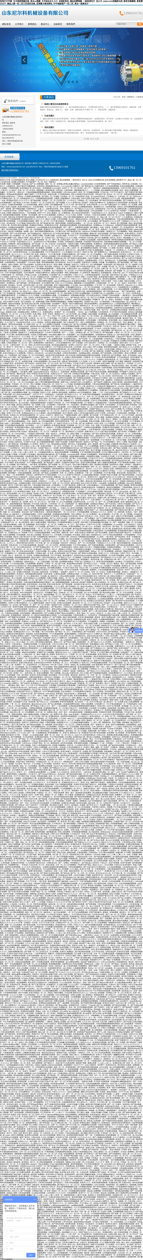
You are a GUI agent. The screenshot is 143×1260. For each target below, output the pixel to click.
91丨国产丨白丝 (114, 772)
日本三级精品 (124, 454)
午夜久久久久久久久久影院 (33, 450)
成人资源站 (50, 654)
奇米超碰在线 (77, 1181)
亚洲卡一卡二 (22, 772)
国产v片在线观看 (71, 1127)
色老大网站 (37, 314)
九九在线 (25, 927)
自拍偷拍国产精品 (103, 824)
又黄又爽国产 (96, 500)
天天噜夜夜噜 (104, 302)
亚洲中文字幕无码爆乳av (109, 446)
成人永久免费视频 (39, 898)
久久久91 (86, 520)
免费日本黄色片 (107, 421)
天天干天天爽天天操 (21, 776)
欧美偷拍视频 (91, 654)
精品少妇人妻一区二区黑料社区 (121, 861)
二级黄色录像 (60, 269)
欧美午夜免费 (126, 863)
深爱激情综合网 (68, 491)
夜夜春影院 (55, 743)
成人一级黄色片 (90, 945)
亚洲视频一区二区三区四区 (45, 1013)
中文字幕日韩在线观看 (84, 271)
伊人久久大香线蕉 (25, 494)
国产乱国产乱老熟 (66, 696)
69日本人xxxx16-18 (62, 351)
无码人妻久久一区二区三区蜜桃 (68, 720)
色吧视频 (132, 1185)
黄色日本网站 (10, 947)
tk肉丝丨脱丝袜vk (56, 966)
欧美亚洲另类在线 (20, 252)
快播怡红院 (11, 516)
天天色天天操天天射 (70, 568)
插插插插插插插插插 (38, 403)
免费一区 (21, 524)
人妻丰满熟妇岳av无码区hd (106, 838)
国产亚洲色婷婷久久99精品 (96, 974)
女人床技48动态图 (53, 780)
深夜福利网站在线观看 (76, 904)
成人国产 (75, 240)
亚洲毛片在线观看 (65, 378)
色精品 (73, 665)
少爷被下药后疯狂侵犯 (13, 900)
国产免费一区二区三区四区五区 (66, 741)
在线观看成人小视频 (134, 974)
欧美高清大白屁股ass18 (37, 983)
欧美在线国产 (135, 737)
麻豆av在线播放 (133, 339)
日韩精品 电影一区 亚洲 (44, 553)
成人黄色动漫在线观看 (94, 1139)
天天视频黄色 (93, 621)
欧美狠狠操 (17, 526)
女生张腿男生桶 (48, 283)
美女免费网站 (135, 1092)
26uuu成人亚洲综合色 (70, 673)
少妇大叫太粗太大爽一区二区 (63, 644)
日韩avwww (43, 417)
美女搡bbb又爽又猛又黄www (56, 896)
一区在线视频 (31, 213)
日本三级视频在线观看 (64, 784)
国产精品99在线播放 (127, 475)
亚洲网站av (97, 225)
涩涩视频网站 (38, 1102)
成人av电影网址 (104, 514)
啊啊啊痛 (25, 419)
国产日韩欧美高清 (37, 512)
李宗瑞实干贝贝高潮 (134, 1055)
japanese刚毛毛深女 (42, 372)
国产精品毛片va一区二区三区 (51, 621)
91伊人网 (85, 834)
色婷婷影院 (56, 430)
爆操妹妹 (120, 506)
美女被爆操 (39, 248)
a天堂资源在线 (95, 219)
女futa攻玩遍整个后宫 (8, 238)
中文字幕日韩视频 (57, 737)
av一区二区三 (69, 524)
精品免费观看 (103, 894)
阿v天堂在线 (70, 355)
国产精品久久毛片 (64, 557)
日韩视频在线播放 (29, 514)
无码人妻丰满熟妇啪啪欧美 (73, 217)
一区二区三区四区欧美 (63, 628)
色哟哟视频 (30, 524)
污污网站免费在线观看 (44, 281)
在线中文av (14, 277)
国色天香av (124, 343)
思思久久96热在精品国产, (64, 506)
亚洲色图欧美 (41, 1020)
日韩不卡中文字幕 (94, 524)
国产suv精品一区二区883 (127, 580)
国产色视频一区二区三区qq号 (124, 271)
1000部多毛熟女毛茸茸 (18, 966)
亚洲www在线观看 (64, 603)
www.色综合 (50, 694)
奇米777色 (56, 316)
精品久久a (27, 291)
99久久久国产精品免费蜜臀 (91, 326)
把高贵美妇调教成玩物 (57, 349)
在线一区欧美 (105, 227)
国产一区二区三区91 (92, 345)
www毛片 (96, 842)
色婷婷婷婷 (84, 758)
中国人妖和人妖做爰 (16, 793)
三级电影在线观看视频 (109, 1189)
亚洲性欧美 (105, 1123)
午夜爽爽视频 (32, 1049)
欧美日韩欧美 (91, 1020)
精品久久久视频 (70, 669)
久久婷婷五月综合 (29, 300)
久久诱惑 (100, 537)
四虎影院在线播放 (74, 223)
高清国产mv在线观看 (112, 566)
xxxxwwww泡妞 (87, 184)
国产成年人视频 (82, 1028)
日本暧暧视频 (118, 1212)
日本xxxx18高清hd (113, 258)
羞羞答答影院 (12, 774)
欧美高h (101, 496)
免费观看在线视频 (119, 848)
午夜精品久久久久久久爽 (110, 198)
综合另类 (112, 698)
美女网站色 (42, 1127)
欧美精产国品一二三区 (23, 1102)
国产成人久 (137, 582)
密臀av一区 (117, 419)
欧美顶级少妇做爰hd (15, 570)
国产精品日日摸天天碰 (76, 291)
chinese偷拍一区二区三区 (57, 1176)
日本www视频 (117, 603)
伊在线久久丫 (131, 508)
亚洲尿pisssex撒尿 (87, 937)
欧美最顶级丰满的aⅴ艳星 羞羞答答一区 (114, 277)
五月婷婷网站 (51, 727)
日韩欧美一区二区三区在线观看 (71, 593)
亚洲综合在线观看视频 (88, 1069)
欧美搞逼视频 (73, 1069)
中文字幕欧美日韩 (22, 559)
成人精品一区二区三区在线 (50, 836)
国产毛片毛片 (86, 989)
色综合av (31, 281)
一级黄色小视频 (119, 345)
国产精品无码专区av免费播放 (110, 200)
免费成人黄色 (126, 417)
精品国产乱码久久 (126, 584)
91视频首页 (115, 341)
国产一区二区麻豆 (128, 624)
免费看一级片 (28, 231)
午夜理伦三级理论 (99, 807)
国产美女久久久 (43, 702)
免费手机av (89, 432)
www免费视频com (104, 366)
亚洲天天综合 (89, 436)
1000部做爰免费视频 (79, 832)
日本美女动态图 (55, 619)
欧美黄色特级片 (6, 258)
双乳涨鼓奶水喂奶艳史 (44, 642)
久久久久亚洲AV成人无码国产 (77, 203)
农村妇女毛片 (38, 593)
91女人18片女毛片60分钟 (132, 520)
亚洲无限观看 (133, 440)
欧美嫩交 (51, 1137)
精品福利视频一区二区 (52, 595)
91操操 (53, 370)
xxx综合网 (68, 993)
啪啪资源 (128, 361)
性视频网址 (83, 966)
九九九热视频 (40, 526)
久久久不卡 (100, 1162)
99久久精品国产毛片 (71, 322)
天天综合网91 (75, 947)
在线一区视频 (132, 855)
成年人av (112, 378)
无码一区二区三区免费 (95, 397)
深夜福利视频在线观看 (133, 194)
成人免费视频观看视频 (109, 316)
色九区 (71, 219)
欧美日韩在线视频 (22, 1009)
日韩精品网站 (74, 246)
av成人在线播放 (6, 632)
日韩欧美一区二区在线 (92, 357)
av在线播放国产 (6, 203)
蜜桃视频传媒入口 (81, 190)
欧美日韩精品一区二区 (38, 993)
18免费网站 (95, 1016)
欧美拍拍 (22, 498)
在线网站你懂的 (25, 483)
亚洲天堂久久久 (62, 654)
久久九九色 (129, 370)
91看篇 (85, 751)
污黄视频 (15, 1001)
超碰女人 (80, 518)
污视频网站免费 (121, 933)
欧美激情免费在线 (85, 225)
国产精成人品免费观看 (50, 473)
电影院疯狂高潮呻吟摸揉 (130, 615)
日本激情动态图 (14, 978)
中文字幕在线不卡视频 (121, 768)
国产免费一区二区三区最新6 (20, 1185)
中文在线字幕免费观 (116, 555)
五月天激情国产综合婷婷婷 (109, 624)
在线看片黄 (117, 654)
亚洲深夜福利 (71, 1067)
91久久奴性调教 (107, 646)
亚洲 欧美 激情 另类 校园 (46, 646)
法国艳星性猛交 (13, 648)
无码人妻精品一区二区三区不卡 (127, 896)
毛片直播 (77, 954)
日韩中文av (54, 834)
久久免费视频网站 (118, 776)
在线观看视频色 (117, 824)
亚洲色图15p (88, 1009)
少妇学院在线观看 (20, 609)
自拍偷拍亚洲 (37, 828)
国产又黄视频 (77, 343)
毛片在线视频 (113, 1117)
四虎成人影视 (108, 469)
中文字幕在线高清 (41, 685)
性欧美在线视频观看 (72, 1201)
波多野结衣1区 (98, 875)
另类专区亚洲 (47, 477)
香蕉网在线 (5, 737)
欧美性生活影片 (109, 1003)
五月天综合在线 (136, 888)
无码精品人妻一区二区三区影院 (17, 520)
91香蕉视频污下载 (30, 778)
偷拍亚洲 (47, 320)
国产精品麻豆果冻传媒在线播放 (88, 368)
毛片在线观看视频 (50, 869)
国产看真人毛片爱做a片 (101, 638)
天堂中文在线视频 (85, 1026)
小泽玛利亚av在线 (129, 842)
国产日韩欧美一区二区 (132, 200)
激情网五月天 (108, 933)
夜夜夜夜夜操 (134, 617)
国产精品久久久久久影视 (82, 978)
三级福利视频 (127, 487)
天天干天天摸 (31, 881)
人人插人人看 (96, 722)
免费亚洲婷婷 (130, 506)
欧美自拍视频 (42, 675)
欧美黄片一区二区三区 (103, 756)
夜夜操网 (49, 725)
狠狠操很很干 (5, 1018)
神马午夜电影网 (26, 593)
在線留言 (58, 24)
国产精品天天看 (66, 921)
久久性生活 (71, 200)
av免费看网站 (10, 611)
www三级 (41, 1051)
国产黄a (72, 458)
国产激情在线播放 (129, 1112)
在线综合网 (113, 793)
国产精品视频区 (123, 262)
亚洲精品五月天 (9, 760)
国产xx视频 (79, 388)
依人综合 (13, 597)
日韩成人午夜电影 (135, 677)
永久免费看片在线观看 (52, 324)
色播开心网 (81, 485)
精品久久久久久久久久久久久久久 (127, 1044)
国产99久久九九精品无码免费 (92, 828)
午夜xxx (35, 741)
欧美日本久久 (71, 250)
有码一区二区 (12, 351)
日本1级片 (56, 989)
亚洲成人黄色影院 (40, 888)
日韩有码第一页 (63, 405)
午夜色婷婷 (9, 427)
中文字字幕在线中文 (53, 252)
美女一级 (72, 1007)
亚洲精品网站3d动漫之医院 (125, 518)
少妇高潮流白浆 (81, 506)
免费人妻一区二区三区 (110, 269)
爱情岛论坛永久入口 (63, 652)
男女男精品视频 (90, 1197)
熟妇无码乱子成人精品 (119, 275)
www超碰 (103, 483)
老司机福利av (18, 518)
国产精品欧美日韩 (47, 223)
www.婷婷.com (110, 1164)
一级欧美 (49, 1022)
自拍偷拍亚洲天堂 (135, 718)
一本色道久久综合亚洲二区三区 (62, 636)
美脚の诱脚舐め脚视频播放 (55, 302)
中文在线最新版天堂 (120, 904)
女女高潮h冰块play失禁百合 (63, 388)
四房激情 (29, 634)
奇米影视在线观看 (57, 1084)
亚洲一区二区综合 (98, 572)
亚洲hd (21, 229)
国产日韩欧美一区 (107, 890)
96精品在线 (89, 964)
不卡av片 (98, 328)
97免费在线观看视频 (33, 196)
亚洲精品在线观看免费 (47, 1003)
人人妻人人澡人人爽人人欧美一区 (67, 248)
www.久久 (15, 1191)
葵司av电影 (21, 947)
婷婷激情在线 (114, 252)
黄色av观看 (118, 659)
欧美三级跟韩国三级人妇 (130, 502)
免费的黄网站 (112, 782)
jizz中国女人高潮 (55, 399)
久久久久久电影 (95, 361)
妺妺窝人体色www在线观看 (52, 1065)
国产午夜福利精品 (114, 184)
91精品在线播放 (104, 1125)
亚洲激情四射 (16, 615)
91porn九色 (58, 766)
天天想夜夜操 (27, 1098)
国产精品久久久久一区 (73, 394)
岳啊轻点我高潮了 (30, 1156)
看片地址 (80, 877)
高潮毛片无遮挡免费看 (105, 820)
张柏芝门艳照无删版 (101, 846)
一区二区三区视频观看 (32, 997)
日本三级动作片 (130, 524)
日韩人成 (109, 1007)
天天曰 (31, 533)
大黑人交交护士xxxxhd (36, 1189)
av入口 (61, 306)
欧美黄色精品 (93, 1230)
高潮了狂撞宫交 (50, 1024)
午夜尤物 (131, 1201)
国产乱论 (51, 1145)
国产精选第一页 (25, 605)
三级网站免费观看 (36, 708)
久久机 (115, 454)
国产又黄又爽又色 (128, 494)
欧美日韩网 (105, 363)
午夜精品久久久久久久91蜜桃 (53, 539)
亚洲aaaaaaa (33, 807)
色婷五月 (75, 265)
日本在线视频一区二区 (86, 229)
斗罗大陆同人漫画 (114, 438)
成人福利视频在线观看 (48, 378)
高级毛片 (77, 890)
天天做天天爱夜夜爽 (53, 332)
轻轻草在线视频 (108, 430)
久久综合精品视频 (30, 205)
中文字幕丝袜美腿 (54, 1222)
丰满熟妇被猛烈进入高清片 (15, 1049)
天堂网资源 (12, 355)
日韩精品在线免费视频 (81, 374)
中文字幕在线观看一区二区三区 (125, 807)
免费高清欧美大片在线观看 (39, 436)
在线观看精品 (10, 262)
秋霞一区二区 (36, 324)
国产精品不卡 (125, 809)
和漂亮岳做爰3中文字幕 (67, 1024)
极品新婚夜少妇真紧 (18, 330)
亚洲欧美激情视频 (15, 205)
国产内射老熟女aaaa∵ (112, 291)
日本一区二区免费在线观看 (104, 954)
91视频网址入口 (11, 553)
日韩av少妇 (101, 735)
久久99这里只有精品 (54, 914)
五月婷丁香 (4, 1020)
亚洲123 (3, 260)
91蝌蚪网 (12, 244)
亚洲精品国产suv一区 (9, 522)
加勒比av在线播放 (29, 652)
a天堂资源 (78, 347)
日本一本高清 (100, 516)
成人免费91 (36, 1172)
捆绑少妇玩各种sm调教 (90, 1092)
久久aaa (53, 657)
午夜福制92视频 (11, 1061)
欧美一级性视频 (131, 1125)
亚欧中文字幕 (50, 603)
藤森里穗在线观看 (26, 931)
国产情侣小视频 (70, 642)
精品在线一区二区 (95, 803)
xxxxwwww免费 (73, 454)
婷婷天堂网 (29, 832)
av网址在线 (48, 838)
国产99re (33, 430)
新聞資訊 (32, 24)
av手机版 (138, 739)
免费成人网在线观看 (60, 392)
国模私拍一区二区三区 (9, 314)
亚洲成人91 (14, 415)
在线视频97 (71, 335)
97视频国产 (132, 432)
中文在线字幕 (136, 768)
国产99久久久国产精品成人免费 (76, 817)
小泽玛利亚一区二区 (56, 504)
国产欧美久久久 (26, 376)
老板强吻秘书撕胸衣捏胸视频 (115, 242)
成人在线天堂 (131, 302)
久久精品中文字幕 (134, 667)
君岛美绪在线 (60, 262)
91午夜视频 (101, 597)
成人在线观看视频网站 (58, 291)
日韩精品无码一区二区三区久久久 (49, 762)
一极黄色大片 (129, 642)
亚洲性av (60, 215)
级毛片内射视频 (77, 508)
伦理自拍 (59, 190)
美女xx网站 (48, 1028)
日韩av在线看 (77, 760)
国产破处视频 (35, 200)
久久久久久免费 (122, 871)
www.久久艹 (72, 718)
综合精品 (13, 636)
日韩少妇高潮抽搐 (111, 392)
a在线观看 (7, 508)
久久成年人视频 (59, 906)
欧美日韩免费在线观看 (122, 368)
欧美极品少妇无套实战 (69, 516)
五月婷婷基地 (5, 696)
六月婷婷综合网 (123, 828)
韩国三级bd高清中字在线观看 (26, 669)
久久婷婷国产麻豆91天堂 (91, 539)
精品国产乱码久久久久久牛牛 (103, 1220)
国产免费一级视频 (12, 811)
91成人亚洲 (99, 423)
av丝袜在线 (17, 308)
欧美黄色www (89, 308)
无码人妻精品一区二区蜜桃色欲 (59, 213)
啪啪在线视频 (84, 504)
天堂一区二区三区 (17, 939)
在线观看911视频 (93, 456)
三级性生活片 (110, 980)
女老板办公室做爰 (128, 987)
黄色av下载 (16, 799)
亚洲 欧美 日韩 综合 (29, 448)
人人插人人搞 (60, 933)
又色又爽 (6, 291)
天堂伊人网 (5, 225)
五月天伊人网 (5, 770)
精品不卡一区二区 (19, 681)
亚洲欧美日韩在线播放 (111, 427)
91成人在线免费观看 (66, 1154)
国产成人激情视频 (55, 704)
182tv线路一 (23, 908)
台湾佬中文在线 (133, 254)
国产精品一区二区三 (63, 632)
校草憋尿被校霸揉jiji (129, 937)
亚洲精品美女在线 (100, 1234)
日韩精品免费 (30, 793)
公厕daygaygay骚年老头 (54, 300)
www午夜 (33, 820)
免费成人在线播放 (128, 374)
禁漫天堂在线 (79, 1179)
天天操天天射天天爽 (20, 318)
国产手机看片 (23, 824)
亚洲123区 (117, 273)
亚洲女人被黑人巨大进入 (83, 547)
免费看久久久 (36, 312)
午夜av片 (104, 863)
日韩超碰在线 (59, 450)
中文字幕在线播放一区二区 (23, 580)
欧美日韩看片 (66, 751)
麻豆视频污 (94, 227)
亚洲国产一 (54, 640)
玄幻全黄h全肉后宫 (93, 295)
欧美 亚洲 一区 (73, 1172)
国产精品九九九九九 (92, 330)
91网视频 (52, 892)
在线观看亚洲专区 (23, 914)
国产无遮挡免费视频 (96, 545)
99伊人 (28, 619)
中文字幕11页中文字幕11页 (40, 1224)
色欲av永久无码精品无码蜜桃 (93, 231)
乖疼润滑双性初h (82, 644)
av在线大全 (34, 621)
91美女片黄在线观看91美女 (87, 576)
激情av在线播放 (57, 273)
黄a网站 (125, 1073)
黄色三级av (43, 399)
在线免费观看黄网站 (109, 539)
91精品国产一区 (133, 574)
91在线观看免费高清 (20, 797)
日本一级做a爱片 (68, 630)
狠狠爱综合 (92, 599)
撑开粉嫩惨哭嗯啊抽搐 (49, 813)
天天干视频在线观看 (35, 463)
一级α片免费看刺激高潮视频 (49, 820)
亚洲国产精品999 (76, 442)
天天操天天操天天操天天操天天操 (20, 954)
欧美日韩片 (132, 283)
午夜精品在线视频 (32, 588)
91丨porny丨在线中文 (44, 415)
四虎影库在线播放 (131, 659)
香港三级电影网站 (12, 935)
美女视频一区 (12, 370)
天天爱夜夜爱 (5, 956)
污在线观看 (14, 888)
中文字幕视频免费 (56, 634)
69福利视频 (48, 285)
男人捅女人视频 (83, 648)
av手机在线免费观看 (18, 1170)
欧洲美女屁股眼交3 (94, 933)
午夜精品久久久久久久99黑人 (100, 669)
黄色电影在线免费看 (26, 553)
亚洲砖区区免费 (33, 479)
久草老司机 (33, 1127)
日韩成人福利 (13, 1168)
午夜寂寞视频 (98, 271)
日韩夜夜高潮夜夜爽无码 (109, 1001)
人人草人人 (11, 543)
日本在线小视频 (34, 262)
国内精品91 (127, 479)
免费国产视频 (83, 1098)
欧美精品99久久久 (27, 198)
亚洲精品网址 (48, 312)
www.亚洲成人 (21, 434)
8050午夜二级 (104, 576)
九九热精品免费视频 (106, 599)
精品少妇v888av (87, 586)
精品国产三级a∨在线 (87, 943)
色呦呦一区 (122, 1201)
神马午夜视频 (86, 1117)
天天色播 (74, 285)
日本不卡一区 (53, 310)
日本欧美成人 (136, 293)
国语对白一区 (84, 675)
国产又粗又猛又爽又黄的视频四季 (128, 665)
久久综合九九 (99, 809)
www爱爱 (103, 811)
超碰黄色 (109, 380)
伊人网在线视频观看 (45, 1162)
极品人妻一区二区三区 (47, 1032)
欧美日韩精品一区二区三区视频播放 (44, 1226)
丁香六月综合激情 (47, 632)
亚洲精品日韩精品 (36, 225)
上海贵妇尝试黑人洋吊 (84, 857)
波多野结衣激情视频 (13, 867)
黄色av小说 (22, 351)
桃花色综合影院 (118, 366)
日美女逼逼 (75, 198)
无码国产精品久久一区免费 (28, 211)
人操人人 (41, 209)
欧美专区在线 (117, 376)
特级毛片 (82, 1053)
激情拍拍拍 (26, 704)
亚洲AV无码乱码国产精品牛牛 (120, 533)
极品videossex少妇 (39, 704)
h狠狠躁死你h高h (115, 923)
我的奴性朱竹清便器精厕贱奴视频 (90, 764)
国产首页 (22, 310)
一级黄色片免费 (84, 1030)
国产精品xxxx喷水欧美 (105, 983)
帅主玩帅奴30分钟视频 (12, 918)
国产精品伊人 (37, 749)
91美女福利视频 (93, 281)
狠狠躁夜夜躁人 (32, 1123)
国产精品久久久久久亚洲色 (129, 347)
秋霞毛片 (36, 974)
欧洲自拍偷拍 (74, 989)
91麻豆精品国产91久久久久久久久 (35, 1158)
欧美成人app (32, 789)
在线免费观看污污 (115, 673)
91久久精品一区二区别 (25, 642)
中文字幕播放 (64, 1226)
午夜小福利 (15, 638)
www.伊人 (15, 541)
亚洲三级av (86, 535)
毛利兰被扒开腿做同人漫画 (82, 465)
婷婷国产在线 (131, 345)
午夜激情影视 (49, 190)
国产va (124, 258)
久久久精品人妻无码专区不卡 (24, 269)
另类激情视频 (40, 832)
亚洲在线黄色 (55, 671)
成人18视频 (82, 314)
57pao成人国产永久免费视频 (33, 184)
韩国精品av (61, 1013)
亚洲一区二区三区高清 (26, 190)
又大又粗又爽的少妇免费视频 (108, 652)
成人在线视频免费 (74, 826)
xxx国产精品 (122, 995)
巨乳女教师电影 (35, 496)
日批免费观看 (109, 1139)
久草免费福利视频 (10, 993)
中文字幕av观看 (110, 473)
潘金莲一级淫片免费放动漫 (72, 304)
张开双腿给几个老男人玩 (79, 663)
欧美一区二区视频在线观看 (89, 192)
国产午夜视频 (61, 454)
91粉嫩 (102, 262)
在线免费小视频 (31, 890)
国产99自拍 (115, 384)
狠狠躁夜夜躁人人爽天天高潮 (44, 487)
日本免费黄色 (43, 275)
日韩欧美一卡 (110, 250)
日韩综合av (137, 337)
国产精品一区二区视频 (50, 196)
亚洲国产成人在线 (134, 1086)
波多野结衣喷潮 (103, 628)
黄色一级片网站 (131, 366)
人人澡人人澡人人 (105, 1063)
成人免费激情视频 (87, 461)
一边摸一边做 (92, 970)
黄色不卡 (10, 347)
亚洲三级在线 (67, 619)
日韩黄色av (44, 1228)
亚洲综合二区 (129, 650)
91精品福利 (108, 265)
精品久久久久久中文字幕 (58, 458)
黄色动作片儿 (47, 535)
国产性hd (67, 624)
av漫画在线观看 (124, 539)
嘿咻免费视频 (113, 372)
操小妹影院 (87, 1013)
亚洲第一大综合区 (84, 215)
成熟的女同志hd (18, 213)
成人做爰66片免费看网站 (35, 1022)
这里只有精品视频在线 (73, 289)
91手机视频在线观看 (80, 409)
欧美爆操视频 (78, 1034)
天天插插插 (50, 815)
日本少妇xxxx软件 (70, 192)
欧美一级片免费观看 (35, 1063)
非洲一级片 (92, 496)
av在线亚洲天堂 (51, 811)
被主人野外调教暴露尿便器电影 (47, 382)
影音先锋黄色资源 (62, 421)
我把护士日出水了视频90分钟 (132, 605)
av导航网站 (51, 405)
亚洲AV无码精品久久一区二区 (67, 1141)
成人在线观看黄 (127, 1024)
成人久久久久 (17, 254)
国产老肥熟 (57, 617)
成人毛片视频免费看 (33, 667)
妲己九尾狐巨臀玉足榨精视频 (127, 1193)
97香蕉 (58, 1079)
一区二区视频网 (102, 851)
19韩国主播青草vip (42, 273)
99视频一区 (93, 1110)
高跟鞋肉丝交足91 (122, 469)
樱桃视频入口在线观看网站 (84, 283)
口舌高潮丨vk (94, 1028)
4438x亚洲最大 (108, 1191)
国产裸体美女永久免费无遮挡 (93, 186)
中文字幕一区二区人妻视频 (122, 514)
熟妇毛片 (77, 1036)
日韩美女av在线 (101, 689)
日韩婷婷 (59, 289)
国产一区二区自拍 (128, 1098)
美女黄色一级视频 (123, 248)
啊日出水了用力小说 (121, 888)
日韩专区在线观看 (45, 1183)
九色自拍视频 (82, 458)
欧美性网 (32, 702)
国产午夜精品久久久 (98, 648)
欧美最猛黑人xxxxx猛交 (52, 188)
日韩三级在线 (85, 638)
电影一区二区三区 (80, 477)
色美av (120, 207)
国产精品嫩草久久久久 (19, 256)
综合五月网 (107, 481)
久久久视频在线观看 (36, 603)
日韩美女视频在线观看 (53, 322)
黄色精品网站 (133, 848)
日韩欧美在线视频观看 (50, 937)
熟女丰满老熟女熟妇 (54, 341)
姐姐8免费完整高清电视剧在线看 (130, 749)
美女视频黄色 (111, 262)
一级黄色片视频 (73, 244)
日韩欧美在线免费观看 (37, 772)
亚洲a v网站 (29, 960)
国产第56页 (11, 374)
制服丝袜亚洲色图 (53, 510)
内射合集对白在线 (112, 1106)
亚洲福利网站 (6, 269)
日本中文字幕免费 (71, 570)
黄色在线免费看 (43, 624)
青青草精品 (51, 522)
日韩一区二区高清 (88, 873)
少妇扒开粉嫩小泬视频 (96, 258)
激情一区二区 (50, 184)
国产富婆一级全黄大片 (39, 559)
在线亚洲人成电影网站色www (48, 186)
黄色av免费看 (108, 786)
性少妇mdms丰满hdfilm (27, 1005)
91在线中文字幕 (26, 694)
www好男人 (31, 989)
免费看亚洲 (122, 879)
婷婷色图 (120, 378)
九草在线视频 (91, 320)
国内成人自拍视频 (49, 256)
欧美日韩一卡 (58, 357)
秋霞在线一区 (28, 615)
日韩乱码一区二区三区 (54, 1156)
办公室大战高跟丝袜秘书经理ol (121, 229)
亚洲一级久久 (106, 419)
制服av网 (119, 853)
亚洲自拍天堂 (15, 985)
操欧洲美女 (49, 343)
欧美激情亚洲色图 (59, 425)
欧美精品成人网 (60, 258)
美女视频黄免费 (56, 205)
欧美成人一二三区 (44, 430)
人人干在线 (28, 718)
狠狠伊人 (119, 399)
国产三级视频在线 (37, 927)
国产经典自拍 (22, 465)
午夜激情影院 (100, 869)
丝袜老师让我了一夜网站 (90, 1168)
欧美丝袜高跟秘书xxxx (18, 807)
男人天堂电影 (17, 578)
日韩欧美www (51, 863)
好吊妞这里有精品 (52, 419)
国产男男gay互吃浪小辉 (121, 461)
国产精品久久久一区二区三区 (73, 595)
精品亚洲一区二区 (96, 506)
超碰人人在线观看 (103, 916)
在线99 (12, 791)
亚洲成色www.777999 (64, 925)
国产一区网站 (63, 863)
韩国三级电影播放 (72, 273)
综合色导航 (7, 601)
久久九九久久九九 (67, 687)
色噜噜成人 (81, 671)
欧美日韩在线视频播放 (92, 394)
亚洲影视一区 (71, 386)
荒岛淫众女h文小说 (103, 873)
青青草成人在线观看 (130, 184)
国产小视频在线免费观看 (102, 1137)
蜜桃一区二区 (50, 735)
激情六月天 (58, 642)
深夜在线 (35, 1185)
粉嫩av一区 (62, 795)
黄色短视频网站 (71, 1115)
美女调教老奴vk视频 (100, 793)
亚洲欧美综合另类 (52, 225)
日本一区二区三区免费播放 (130, 644)
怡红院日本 (39, 353)
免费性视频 (40, 302)
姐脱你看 (136, 578)
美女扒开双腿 (8, 894)
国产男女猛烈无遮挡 (69, 599)
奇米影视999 (76, 861)
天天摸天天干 (73, 236)
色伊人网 (67, 374)
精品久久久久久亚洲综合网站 (66, 337)
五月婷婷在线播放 (122, 1127)
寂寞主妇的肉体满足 (134, 1030)
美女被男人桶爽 (26, 372)
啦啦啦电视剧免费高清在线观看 (116, 244)
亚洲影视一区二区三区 (86, 683)
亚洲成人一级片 (132, 512)
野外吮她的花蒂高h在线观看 (30, 260)
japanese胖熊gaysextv (62, 281)
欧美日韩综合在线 (136, 273)
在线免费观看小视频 (129, 390)
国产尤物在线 (41, 568)
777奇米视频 (52, 318)
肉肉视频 (77, 1100)
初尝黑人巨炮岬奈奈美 (133, 694)
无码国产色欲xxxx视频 (109, 475)
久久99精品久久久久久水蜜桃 (28, 295)
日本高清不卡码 (128, 1069)
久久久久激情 (137, 929)
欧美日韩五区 (85, 727)
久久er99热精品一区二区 (33, 995)
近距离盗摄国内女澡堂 (96, 987)
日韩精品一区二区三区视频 (39, 386)
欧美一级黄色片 (102, 229)
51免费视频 (72, 896)
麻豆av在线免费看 (39, 1038)
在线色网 (60, 394)
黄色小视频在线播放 (62, 285)
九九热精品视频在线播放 (80, 722)
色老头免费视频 (9, 535)
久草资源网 (36, 1168)
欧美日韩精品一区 (121, 1009)
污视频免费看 (5, 799)
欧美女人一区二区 (69, 430)
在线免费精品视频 (127, 611)
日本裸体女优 (112, 607)
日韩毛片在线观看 (124, 504)
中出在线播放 (47, 667)
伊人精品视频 (132, 467)
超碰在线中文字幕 (102, 436)
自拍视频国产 (5, 840)
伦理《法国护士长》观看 (9, 842)
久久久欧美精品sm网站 (22, 491)
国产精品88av (120, 537)
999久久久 (66, 279)
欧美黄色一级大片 (50, 549)
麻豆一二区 (113, 1170)
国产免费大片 (32, 401)
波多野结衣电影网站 (43, 298)
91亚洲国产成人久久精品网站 (61, 275)
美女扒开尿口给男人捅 (84, 756)
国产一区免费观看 (61, 456)
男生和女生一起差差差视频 (65, 229)
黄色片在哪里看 (131, 353)
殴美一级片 (70, 793)
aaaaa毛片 (79, 908)
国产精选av (34, 706)
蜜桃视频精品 (5, 339)
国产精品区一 (120, 780)
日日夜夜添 (100, 1224)
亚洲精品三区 (40, 611)
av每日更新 (56, 533)
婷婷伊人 (50, 427)
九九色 (76, 461)
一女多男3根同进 (94, 430)
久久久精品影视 (110, 764)
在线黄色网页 (95, 399)
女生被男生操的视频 (120, 857)
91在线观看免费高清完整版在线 (44, 467)
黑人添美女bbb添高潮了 (81, 213)
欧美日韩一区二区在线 (116, 215)
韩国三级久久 (74, 1055)
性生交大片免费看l (128, 947)
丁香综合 (20, 196)
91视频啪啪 (74, 452)
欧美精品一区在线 (15, 285)
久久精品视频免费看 (36, 252)
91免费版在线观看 (82, 438)
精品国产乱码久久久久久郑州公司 (112, 477)
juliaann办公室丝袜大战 (17, 566)
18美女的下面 (100, 194)
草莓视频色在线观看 (10, 320)
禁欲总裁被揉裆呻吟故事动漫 (39, 566)
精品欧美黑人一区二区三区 (39, 432)
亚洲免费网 (5, 378)
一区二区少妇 (87, 223)
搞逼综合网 (52, 194)
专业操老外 (11, 896)
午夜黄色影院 (133, 211)
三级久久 (39, 1230)
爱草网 (108, 601)
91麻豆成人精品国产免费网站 (82, 582)
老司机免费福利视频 (85, 718)
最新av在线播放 (14, 304)
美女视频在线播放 (54, 568)
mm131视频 (107, 1011)
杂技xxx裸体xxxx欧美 (11, 302)
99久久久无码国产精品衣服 (19, 706)
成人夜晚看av (117, 906)
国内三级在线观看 (110, 801)
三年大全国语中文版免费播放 (72, 510)
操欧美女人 (16, 514)
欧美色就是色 (16, 906)
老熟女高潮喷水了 (117, 576)
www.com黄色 (117, 766)
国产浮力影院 (25, 1168)
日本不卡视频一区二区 (16, 1123)
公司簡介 (19, 24)
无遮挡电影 (68, 190)
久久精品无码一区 (49, 423)
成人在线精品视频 (84, 665)
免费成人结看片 (24, 636)
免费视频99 (25, 1150)
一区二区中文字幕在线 (93, 702)
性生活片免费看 (108, 399)
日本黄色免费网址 (118, 927)
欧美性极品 (24, 188)
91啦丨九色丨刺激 (93, 425)
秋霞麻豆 (54, 590)
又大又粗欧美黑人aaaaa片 (103, 659)
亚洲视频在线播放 (66, 562)
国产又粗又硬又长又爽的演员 (94, 867)
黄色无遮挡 (82, 498)
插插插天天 (22, 332)
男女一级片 (100, 667)
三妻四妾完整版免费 (53, 494)
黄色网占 (102, 1110)
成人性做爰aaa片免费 (31, 720)
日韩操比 (45, 489)
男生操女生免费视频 (16, 671)
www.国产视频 (29, 506)
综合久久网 (83, 568)
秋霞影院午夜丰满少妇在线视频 (94, 733)
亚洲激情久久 (47, 797)
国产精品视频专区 (25, 357)
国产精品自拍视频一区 (27, 597)
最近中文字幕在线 (20, 768)
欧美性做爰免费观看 (100, 1183)
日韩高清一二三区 (42, 987)
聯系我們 (70, 24)
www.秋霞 (14, 378)
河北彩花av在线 (98, 914)
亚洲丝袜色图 (6, 562)
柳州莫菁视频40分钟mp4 (70, 448)
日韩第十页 (41, 1119)
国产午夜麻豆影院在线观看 (55, 1104)
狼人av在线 (80, 630)
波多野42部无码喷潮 (112, 1108)
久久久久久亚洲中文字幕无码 (69, 475)
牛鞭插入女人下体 (94, 1073)
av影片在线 (28, 883)
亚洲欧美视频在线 (69, 254)
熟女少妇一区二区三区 (48, 1154)
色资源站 (70, 811)
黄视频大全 (95, 1123)
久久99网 (127, 853)
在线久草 (135, 397)
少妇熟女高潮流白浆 (97, 817)
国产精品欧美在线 (89, 1100)
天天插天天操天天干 (98, 438)
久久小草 (127, 376)
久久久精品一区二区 (30, 337)
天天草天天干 (59, 956)
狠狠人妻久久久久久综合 (29, 378)
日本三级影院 (122, 617)
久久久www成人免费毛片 (71, 186)
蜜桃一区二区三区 (82, 766)
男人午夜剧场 (127, 409)
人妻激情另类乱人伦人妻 (100, 679)
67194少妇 (105, 192)
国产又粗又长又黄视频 (101, 1179)
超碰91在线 (30, 568)
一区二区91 (125, 293)
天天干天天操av (118, 1125)
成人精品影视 (24, 522)
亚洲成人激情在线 (15, 442)
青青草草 (120, 285)
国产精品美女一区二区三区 (61, 436)
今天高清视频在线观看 (25, 221)
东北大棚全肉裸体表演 (86, 941)
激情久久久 (36, 1121)
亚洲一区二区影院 (67, 473)
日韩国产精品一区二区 (122, 822)
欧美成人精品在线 (72, 888)
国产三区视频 (70, 267)
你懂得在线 (11, 987)
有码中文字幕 (108, 1181)
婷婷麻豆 (25, 809)
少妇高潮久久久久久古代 (56, 1193)
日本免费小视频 (51, 1129)
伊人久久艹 (99, 871)
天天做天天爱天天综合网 (82, 363)
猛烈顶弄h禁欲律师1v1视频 (20, 749)
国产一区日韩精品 (83, 927)
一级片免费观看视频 (117, 1160)
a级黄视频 (56, 529)
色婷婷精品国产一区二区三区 (83, 588)
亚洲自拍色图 (46, 446)
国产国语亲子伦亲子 (80, 902)
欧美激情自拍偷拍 (14, 722)
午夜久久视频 (118, 281)
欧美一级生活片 (23, 366)
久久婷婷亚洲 (85, 273)
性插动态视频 (122, 698)
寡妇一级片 (110, 516)
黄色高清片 (133, 661)
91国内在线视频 (128, 679)
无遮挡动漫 (43, 572)
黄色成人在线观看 (94, 1121)
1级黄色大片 (111, 231)
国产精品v (115, 964)
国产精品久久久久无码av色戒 (84, 366)
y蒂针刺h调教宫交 (14, 595)
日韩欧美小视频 (47, 250)
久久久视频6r (71, 390)
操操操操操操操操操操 (111, 188)
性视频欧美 (101, 487)
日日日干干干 (38, 394)
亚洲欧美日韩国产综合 (71, 463)
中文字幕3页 (62, 487)
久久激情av (82, 599)
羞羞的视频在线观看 (127, 1224)
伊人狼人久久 (87, 526)
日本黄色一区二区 (67, 196)
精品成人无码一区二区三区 (61, 566)
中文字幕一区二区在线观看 (105, 285)
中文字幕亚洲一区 (108, 440)
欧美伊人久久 (23, 1141)
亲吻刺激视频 (132, 316)
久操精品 (72, 518)
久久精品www (108, 225)
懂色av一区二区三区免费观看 (102, 551)
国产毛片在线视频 (20, 871)
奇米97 (85, 289)
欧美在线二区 (30, 673)
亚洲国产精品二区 (7, 250)
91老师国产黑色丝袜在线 (93, 242)
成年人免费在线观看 (105, 289)
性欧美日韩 (24, 541)
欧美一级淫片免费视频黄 (129, 190)
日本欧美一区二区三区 (37, 318)
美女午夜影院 (67, 413)
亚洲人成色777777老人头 (93, 566)
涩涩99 (33, 335)
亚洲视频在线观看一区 (52, 708)
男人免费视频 (72, 929)
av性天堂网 (85, 198)
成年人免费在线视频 (132, 824)
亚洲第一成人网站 (113, 987)
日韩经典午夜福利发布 (132, 236)
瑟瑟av (8, 747)
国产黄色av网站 (61, 1005)
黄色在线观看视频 (54, 413)
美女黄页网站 (25, 640)
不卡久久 (104, 1170)
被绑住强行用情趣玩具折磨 (102, 1044)
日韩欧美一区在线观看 (53, 1230)
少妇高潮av (75, 405)
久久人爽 (130, 646)
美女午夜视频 (96, 450)
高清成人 (44, 458)
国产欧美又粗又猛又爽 (30, 304)
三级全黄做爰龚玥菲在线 (31, 388)
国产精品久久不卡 (68, 778)
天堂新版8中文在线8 (133, 576)
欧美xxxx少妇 (44, 1125)
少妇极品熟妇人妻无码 (104, 494)
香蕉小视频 (58, 265)
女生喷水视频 (61, 236)
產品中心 (45, 24)
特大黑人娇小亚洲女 (18, 1189)
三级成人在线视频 (10, 332)
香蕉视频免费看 (55, 964)
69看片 (73, 1226)
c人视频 (89, 1179)
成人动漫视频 (49, 995)
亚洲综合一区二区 (124, 434)
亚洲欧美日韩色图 (68, 803)
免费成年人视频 (85, 1044)
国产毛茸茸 (100, 405)
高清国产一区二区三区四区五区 (54, 200)
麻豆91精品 (75, 483)
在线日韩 (43, 504)
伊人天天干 (55, 547)
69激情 (122, 481)
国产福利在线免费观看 (80, 471)
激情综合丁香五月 (131, 766)
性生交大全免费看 (74, 262)
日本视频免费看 (83, 512)
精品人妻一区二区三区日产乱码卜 (47, 599)
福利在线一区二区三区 (57, 904)
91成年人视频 (89, 747)
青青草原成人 (58, 1038)
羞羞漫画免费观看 (128, 198)
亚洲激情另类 (74, 1005)
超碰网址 (27, 467)
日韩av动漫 (13, 753)
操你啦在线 (126, 397)
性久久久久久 (63, 1086)
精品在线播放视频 (107, 510)
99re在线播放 (43, 1164)
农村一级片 (63, 712)
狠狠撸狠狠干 (112, 1110)
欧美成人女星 (88, 349)
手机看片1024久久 (127, 632)
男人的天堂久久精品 (129, 427)
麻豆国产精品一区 (130, 318)
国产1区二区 (124, 801)
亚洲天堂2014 (76, 772)
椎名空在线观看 (126, 789)
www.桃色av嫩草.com (57, 335)
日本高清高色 (98, 531)
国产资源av (59, 397)
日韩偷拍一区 (101, 830)
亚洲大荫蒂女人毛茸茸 (133, 234)
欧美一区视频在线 (134, 537)
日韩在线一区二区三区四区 (40, 328)
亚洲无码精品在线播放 (49, 729)
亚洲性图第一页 (83, 642)
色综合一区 (37, 1133)
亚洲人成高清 (115, 1069)
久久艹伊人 (46, 316)
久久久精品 (74, 869)
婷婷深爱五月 (35, 541)
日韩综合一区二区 (20, 813)
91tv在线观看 (5, 650)
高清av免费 (7, 394)
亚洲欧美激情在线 (88, 487)
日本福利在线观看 (76, 712)
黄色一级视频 (34, 813)
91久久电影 (48, 580)
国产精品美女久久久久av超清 (127, 687)
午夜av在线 (95, 374)
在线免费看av (45, 1110)
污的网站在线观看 (30, 481)
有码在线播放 (25, 613)
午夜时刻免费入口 (80, 615)
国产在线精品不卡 (20, 1127)
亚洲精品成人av (14, 533)
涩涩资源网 (82, 1160)
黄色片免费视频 (14, 844)
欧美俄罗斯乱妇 (89, 735)
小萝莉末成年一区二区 (19, 345)
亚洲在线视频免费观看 (86, 667)
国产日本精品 (122, 985)
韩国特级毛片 (79, 469)
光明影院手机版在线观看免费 (126, 225)
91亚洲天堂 (93, 615)
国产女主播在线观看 (128, 586)
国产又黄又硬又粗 (39, 985)
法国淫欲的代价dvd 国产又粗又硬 (91, 1108)
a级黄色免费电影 (9, 1059)
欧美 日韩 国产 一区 (113, 397)
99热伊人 (134, 423)
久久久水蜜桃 (67, 679)
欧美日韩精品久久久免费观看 (19, 271)
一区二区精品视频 (43, 562)
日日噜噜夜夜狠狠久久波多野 (68, 522)
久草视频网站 (46, 469)
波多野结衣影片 (44, 609)
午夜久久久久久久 (59, 1092)
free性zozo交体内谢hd (9, 289)
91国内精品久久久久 (100, 213)
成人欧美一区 (28, 440)
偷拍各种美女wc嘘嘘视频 (40, 326)
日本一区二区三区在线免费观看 (99, 1053)
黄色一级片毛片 (103, 310)
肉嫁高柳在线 (130, 378)
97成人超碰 (128, 430)
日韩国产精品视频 (22, 929)
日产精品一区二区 (19, 1139)
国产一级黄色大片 (98, 725)
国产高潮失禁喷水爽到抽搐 (91, 1003)
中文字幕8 (11, 335)
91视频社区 (51, 985)
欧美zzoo (136, 196)
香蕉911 (100, 1100)
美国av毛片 (16, 877)
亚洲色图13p (118, 306)
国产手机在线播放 (27, 265)
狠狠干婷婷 (114, 700)
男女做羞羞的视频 (102, 1176)
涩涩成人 (17, 976)
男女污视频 (116, 722)
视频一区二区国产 (103, 747)
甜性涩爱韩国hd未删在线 (43, 900)
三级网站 (18, 778)
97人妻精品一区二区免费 (128, 205)
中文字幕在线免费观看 (28, 545)
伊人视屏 (27, 324)
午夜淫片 (4, 190)
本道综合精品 (13, 496)
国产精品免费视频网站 (17, 421)
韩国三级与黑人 (66, 949)
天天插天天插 (28, 254)
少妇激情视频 (75, 1145)
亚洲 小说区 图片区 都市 (22, 1133)
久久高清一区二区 (130, 795)
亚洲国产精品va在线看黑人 (119, 401)
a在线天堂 (100, 1199)
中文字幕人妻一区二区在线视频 (47, 543)
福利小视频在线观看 (31, 714)
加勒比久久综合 (7, 976)
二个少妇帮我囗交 (13, 448)
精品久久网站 (17, 467)
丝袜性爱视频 (107, 368)
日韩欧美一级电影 (69, 671)
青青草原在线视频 (15, 324)
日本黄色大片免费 (108, 456)
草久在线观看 (67, 1079)
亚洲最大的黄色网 (52, 520)
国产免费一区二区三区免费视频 (60, 502)
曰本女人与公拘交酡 (16, 960)
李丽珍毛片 (36, 1034)
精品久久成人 (137, 188)
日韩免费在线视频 (126, 1168)
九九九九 (62, 811)
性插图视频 (9, 958)
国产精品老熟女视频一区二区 (110, 593)
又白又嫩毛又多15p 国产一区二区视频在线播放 (18, 409)
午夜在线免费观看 (104, 904)
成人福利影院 (47, 844)
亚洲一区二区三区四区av (110, 374)
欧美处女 (49, 450)
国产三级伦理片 (32, 805)
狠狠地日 (21, 619)
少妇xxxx (56, 778)
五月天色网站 (47, 764)
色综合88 (25, 512)
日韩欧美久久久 (57, 277)
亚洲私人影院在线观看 (73, 357)
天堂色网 (127, 689)
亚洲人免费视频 (16, 720)
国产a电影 (103, 248)
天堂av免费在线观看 (82, 898)
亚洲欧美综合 (135, 359)
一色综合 (80, 312)
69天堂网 (48, 267)
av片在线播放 (93, 221)
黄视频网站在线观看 (81, 607)
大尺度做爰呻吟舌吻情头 (82, 692)
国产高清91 (122, 432)
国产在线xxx (32, 306)
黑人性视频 (29, 1042)
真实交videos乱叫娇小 (96, 636)
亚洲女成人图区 (106, 448)
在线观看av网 (38, 1218)
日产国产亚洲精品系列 (46, 289)
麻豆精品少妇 (110, 260)
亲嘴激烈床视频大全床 (79, 318)
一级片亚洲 (42, 881)
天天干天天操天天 (117, 192)
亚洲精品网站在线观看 (119, 310)
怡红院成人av (127, 991)
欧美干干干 (85, 500)
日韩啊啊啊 (138, 636)
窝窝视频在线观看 (78, 295)
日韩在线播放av (93, 485)
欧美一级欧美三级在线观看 (67, 361)
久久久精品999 (130, 1222)
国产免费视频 (16, 737)
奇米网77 (26, 780)
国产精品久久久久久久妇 (84, 209)
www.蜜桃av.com (23, 826)
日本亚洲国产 (5, 741)
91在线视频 (94, 471)
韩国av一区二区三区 (67, 578)
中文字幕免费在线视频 (72, 341)
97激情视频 (49, 1152)
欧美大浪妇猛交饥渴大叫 (42, 483)
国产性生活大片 (14, 337)
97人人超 (66, 496)
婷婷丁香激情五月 (122, 1040)
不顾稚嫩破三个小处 (97, 743)
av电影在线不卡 (18, 710)
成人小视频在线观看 (127, 320)
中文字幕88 (76, 351)
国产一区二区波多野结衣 (82, 1234)
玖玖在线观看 (128, 593)
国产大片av (85, 1201)
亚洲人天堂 (85, 782)
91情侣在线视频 (7, 557)
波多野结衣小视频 (117, 465)
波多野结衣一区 (22, 430)
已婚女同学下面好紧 (124, 337)
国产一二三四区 (68, 332)
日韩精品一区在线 (31, 923)
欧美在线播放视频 (127, 186)
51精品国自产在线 (83, 196)
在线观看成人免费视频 (74, 242)
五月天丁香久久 (117, 650)
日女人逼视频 (6, 308)
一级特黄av (96, 188)
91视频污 (100, 359)
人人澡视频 (51, 772)
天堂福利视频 (38, 207)
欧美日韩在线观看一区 (113, 407)
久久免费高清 (127, 217)
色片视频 (135, 553)
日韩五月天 (84, 265)
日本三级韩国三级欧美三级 (123, 626)
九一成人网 (7, 438)
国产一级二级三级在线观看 (62, 461)
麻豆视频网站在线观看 (110, 190)
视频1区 (51, 954)
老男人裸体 (7, 848)
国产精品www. (52, 826)
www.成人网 (34, 873)
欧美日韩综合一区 (17, 590)
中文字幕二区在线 (22, 1160)
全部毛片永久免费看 (69, 411)
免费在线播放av (67, 328)
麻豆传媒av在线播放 (43, 440)
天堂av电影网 (28, 273)
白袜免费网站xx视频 (49, 295)
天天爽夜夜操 (18, 562)
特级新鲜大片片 (63, 722)
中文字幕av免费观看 (107, 853)
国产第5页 (116, 947)
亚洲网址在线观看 (127, 341)
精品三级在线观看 (70, 617)
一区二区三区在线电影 (92, 287)
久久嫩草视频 (67, 836)
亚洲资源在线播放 (24, 1034)
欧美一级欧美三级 (123, 813)
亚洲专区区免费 (123, 952)
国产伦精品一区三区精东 (107, 1172)
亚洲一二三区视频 (47, 479)
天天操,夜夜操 (28, 737)
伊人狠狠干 (17, 601)
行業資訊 (139, 97)
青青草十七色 (45, 444)
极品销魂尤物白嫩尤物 (46, 454)
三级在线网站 (15, 423)
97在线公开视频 (28, 978)
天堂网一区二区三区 (40, 619)
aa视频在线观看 (77, 1205)
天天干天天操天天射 (47, 923)
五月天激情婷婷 (29, 661)
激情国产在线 (18, 588)
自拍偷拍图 (12, 1141)
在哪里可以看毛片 (42, 570)
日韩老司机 (61, 828)
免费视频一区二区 (82, 399)
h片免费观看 (55, 803)
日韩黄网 (119, 430)
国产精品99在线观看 (117, 745)
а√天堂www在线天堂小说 (76, 601)
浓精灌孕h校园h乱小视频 (55, 1051)
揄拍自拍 (74, 675)
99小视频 (35, 632)
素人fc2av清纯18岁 (41, 657)
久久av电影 (118, 524)
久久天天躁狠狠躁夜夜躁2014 (85, 1207)
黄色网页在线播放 (88, 405)
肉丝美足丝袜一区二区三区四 (47, 363)
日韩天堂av (29, 1065)
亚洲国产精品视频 (112, 351)
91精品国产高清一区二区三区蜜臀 (35, 972)
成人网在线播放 (70, 824)
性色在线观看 (94, 1170)
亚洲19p (72, 941)
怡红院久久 (55, 372)
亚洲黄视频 (102, 314)
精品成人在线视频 (108, 1193)
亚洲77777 (17, 438)
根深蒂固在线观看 (111, 347)
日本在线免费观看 (75, 1009)
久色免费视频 (30, 564)
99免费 (109, 807)
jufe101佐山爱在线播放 (82, 300)
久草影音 (69, 898)
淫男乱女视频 (75, 995)
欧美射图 (4, 545)
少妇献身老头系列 (15, 853)
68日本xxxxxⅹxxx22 (106, 900)
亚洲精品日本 (108, 908)
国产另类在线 (65, 207)
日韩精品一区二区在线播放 (87, 200)
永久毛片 (36, 921)
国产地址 (134, 262)
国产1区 (54, 1090)
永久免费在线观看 (24, 1172)
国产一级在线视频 (66, 590)
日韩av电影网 (52, 498)
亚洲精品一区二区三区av (73, 605)
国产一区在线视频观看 (13, 964)
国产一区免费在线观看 (23, 782)
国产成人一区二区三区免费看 (45, 877)
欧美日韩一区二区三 (102, 223)
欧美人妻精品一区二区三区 (92, 720)
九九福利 (134, 1127)
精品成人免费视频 (15, 231)
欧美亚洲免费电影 (41, 634)
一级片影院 (25, 267)
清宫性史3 (48, 677)
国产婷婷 (35, 791)
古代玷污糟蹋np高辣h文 (111, 452)
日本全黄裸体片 (109, 760)
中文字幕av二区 (86, 1203)
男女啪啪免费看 (71, 450)
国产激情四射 (69, 597)
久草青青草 (132, 250)
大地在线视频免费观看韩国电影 (38, 192)
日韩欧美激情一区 (8, 275)
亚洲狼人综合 (40, 405)
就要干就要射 (35, 751)
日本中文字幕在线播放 (99, 401)
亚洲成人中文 (90, 388)
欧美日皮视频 (12, 260)
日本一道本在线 (29, 646)
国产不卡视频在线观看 (105, 518)
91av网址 (7, 359)
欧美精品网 (133, 203)
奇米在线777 (109, 665)
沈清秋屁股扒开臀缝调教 (66, 685)
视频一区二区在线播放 (12, 512)
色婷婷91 (10, 836)
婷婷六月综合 (5, 578)
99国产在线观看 (61, 442)
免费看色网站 (74, 1150)
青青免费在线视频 (81, 743)
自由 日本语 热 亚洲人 (89, 483)
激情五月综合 (130, 918)
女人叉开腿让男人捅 (59, 1123)
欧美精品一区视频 (122, 300)
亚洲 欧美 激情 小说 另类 (33, 285)
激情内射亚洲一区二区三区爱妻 (117, 359)
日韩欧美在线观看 (83, 725)
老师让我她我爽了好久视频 (112, 361)
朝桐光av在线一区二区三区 (106, 246)
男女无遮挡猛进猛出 (70, 939)
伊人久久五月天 (98, 306)
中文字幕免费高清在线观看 (90, 452)
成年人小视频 (122, 442)
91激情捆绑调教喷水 (110, 774)
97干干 (43, 1115)
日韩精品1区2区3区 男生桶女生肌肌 (100, 795)
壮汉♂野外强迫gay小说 (67, 877)
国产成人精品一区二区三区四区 (87, 316)
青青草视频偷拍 (77, 1164)
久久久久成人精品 (32, 943)
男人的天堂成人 (35, 188)
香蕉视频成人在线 (97, 644)
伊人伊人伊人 (16, 1030)
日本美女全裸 (5, 1139)
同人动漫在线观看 (39, 1075)
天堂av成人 (78, 566)
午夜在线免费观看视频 (125, 219)
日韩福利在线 (100, 209)
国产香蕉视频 (19, 881)
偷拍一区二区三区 (124, 764)
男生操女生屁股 (6, 580)
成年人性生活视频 (82, 762)
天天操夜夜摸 (128, 562)
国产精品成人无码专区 (91, 863)
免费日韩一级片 (67, 533)
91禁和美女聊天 (104, 927)
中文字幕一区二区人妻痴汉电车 (27, 576)
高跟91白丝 (47, 234)
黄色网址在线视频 (101, 465)
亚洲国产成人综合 (91, 302)
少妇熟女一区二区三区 (134, 747)
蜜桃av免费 (92, 1063)
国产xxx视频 (98, 347)
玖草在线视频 (62, 219)
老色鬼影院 (53, 675)
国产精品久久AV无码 (21, 203)
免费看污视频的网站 (75, 302)
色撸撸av (118, 795)
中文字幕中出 (63, 318)
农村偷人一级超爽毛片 (133, 465)
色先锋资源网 (60, 553)
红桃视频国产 (77, 427)
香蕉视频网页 (113, 611)
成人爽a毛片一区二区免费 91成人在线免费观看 (121, 702)
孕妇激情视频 (10, 1108)
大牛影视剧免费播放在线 (43, 376)
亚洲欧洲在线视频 (45, 778)
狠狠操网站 (108, 822)
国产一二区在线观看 (60, 706)
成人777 (87, 188)
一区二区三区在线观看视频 (47, 661)
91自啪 (33, 776)
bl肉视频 (61, 601)
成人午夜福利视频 (134, 681)
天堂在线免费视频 (15, 506)
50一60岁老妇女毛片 (28, 801)
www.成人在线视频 (34, 535)
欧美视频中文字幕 (20, 702)
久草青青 (54, 330)
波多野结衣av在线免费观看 (124, 308)
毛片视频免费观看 (72, 1071)
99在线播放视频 (48, 262)
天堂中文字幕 (24, 875)
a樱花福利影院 (37, 613)
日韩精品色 (43, 349)
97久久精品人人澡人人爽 (30, 446)
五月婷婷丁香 (20, 1187)
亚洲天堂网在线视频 (89, 463)
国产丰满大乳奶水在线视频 (96, 372)
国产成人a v (29, 987)
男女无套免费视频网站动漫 (40, 824)
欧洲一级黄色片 (41, 254)
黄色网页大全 (99, 207)
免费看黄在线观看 (82, 227)
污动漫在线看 (122, 413)
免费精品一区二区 (65, 1121)
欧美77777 (41, 213)
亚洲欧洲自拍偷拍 (76, 659)
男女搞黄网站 (132, 496)
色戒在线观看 (65, 310)
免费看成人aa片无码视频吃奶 (80, 392)
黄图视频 (39, 190)
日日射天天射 (17, 481)
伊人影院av (36, 1092)
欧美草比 (88, 1034)
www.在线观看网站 (86, 285)
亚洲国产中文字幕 (102, 586)
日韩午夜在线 (105, 236)
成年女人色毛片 (116, 238)
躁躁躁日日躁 (11, 312)
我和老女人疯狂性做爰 (41, 834)
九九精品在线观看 (39, 1193)
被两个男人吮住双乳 (46, 337)
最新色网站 (88, 657)
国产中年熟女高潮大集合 (86, 267)
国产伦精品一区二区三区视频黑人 (90, 254)
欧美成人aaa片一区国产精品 (33, 795)
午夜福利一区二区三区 (20, 384)
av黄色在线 (78, 1079)
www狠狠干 (56, 304)
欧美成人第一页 (126, 351)
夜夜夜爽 (136, 417)
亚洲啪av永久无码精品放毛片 (28, 1108)
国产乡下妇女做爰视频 (47, 215)
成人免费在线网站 (73, 962)
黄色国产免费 (15, 380)
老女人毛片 (27, 900)
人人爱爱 (116, 1094)
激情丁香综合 (25, 1137)
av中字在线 (43, 687)
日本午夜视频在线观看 (13, 273)
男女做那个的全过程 (51, 683)
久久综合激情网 (60, 407)
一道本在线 (87, 772)
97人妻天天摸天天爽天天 (56, 681)
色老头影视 (48, 574)
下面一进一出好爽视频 (34, 229)
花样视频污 (12, 473)
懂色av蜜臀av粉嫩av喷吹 (21, 974)
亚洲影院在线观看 (27, 811)
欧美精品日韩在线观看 (91, 341)
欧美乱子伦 (121, 799)
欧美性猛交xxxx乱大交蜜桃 (131, 840)
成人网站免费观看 (115, 520)
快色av (29, 347)
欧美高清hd (19, 363)
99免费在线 (73, 859)
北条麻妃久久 (117, 236)
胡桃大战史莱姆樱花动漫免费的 (29, 293)
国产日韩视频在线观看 (65, 857)
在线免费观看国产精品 (47, 380)
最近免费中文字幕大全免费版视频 (90, 250)
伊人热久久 (78, 789)
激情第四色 (87, 760)
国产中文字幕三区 (20, 471)
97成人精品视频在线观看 (10, 1110)
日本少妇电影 (99, 1185)
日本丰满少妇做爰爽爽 (94, 479)
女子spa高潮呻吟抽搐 (109, 1016)
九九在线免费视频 (114, 867)
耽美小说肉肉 (11, 207)
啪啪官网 (38, 931)
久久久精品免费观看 (122, 289)
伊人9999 (27, 840)
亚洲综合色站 (72, 269)
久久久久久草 (98, 813)
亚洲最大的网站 (54, 679)
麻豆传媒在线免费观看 (30, 1110)
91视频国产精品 (51, 593)
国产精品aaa (78, 436)
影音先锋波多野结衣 (82, 949)
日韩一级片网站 (23, 675)
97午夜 (58, 1170)
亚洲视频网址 (92, 454)
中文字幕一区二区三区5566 (42, 1106)
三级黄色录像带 (117, 436)
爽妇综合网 (21, 374)
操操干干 (116, 1011)
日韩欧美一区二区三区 (93, 1181)
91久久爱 (122, 316)
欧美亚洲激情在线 (37, 397)
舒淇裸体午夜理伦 (113, 298)
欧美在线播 (102, 611)
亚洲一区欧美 (48, 314)
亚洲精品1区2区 (43, 277)
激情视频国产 (43, 508)
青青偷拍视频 (42, 776)
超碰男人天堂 (137, 265)
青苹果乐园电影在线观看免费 (122, 240)
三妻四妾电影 (102, 320)
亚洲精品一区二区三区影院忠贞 (109, 322)
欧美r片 (64, 260)
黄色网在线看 (70, 1224)
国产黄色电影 (44, 1123)
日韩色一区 (49, 564)
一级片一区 (21, 401)
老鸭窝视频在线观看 (77, 456)
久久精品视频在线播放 (132, 471)
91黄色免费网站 (75, 526)
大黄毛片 (40, 300)
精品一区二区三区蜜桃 (60, 997)
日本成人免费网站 (128, 1152)
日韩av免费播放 (48, 875)
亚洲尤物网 (113, 320)
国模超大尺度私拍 (66, 549)
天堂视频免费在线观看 (114, 458)
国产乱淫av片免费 (97, 840)
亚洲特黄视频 (18, 859)
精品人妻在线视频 (135, 223)
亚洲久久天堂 (45, 392)
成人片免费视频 (91, 312)
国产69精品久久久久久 (128, 392)
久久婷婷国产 (35, 809)
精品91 (88, 749)
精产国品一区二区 (105, 1096)
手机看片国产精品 (85, 865)
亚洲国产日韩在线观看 (111, 295)
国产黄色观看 (67, 584)
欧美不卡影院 (17, 450)
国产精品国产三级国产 (52, 463)
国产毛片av (110, 999)
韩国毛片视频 (37, 236)
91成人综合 (137, 1158)
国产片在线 (134, 388)
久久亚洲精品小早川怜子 (72, 252)
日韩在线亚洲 (110, 952)
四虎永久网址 (73, 1203)
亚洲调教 (49, 248)
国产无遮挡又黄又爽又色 (124, 510)
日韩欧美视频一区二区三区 (17, 343)
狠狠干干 (128, 306)
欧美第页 (122, 254)
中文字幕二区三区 (52, 207)
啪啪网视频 (136, 479)
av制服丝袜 (11, 186)
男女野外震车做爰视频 (19, 225)
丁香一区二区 (15, 704)
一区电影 (102, 564)
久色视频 (3, 188)
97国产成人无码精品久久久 (85, 562)
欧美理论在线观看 (115, 318)
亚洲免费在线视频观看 (89, 888)
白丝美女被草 (105, 768)
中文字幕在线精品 (57, 221)
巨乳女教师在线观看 (8, 401)
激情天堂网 (31, 1170)
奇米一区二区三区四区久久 (25, 1119)
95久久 (13, 458)
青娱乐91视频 (129, 281)
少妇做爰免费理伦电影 (71, 704)
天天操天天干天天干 (96, 458)
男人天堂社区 (50, 244)
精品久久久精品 (76, 1086)
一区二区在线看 (94, 694)
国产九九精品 (87, 380)
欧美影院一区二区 (44, 240)
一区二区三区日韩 (119, 805)
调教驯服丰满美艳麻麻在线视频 (27, 250)
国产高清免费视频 (96, 751)
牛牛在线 (122, 1016)
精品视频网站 (22, 983)
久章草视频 (43, 805)
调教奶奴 (42, 760)
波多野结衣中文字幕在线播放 (45, 242)
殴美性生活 (97, 279)
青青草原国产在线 (46, 741)
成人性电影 (125, 298)
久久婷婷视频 (10, 675)
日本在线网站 (110, 405)
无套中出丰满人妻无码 (35, 1129)
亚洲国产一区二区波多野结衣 (123, 227)
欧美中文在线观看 (54, 626)
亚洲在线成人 (36, 867)
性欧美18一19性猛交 (76, 260)
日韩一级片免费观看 (77, 1139)
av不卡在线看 (128, 739)
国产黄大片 (122, 500)
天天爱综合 (87, 1079)
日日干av (110, 209)
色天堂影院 (14, 593)
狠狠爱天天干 (53, 1236)
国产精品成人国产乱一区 (80, 298)
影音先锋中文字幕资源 (50, 516)
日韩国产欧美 (17, 339)
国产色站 (95, 434)
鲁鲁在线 (11, 217)
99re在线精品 (99, 741)
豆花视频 (52, 685)
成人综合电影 (24, 403)
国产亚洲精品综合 (35, 234)
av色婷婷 (4, 966)
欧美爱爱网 (20, 475)
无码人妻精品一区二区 (90, 1218)
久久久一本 (122, 328)
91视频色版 (70, 221)
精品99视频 (133, 442)
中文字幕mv (32, 698)
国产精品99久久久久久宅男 (110, 221)
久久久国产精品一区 (46, 628)
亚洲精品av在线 (75, 1199)
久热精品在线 (26, 638)
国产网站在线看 (107, 694)
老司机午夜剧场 (127, 976)
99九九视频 (73, 943)
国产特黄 (41, 419)
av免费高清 (134, 469)
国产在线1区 (30, 363)
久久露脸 (112, 248)
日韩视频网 (16, 184)
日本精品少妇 (67, 324)
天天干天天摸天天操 (63, 588)
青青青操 (10, 279)
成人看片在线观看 (37, 879)
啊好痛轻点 (95, 273)
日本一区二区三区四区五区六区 (37, 500)
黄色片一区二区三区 (79, 496)
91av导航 (42, 584)
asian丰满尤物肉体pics (99, 834)
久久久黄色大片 (41, 1197)
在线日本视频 (33, 351)
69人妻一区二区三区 (117, 267)
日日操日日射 (137, 613)
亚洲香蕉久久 (121, 250)
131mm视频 (71, 407)
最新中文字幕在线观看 (44, 407)
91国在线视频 (54, 799)
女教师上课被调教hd (62, 198)
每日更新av (54, 489)
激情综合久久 (85, 306)
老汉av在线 (123, 491)
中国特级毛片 (31, 209)
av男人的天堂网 (30, 240)
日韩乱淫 (4, 807)
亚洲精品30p (81, 1073)
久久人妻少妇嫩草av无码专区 (104, 590)
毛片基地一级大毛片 (23, 764)
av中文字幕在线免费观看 (113, 535)
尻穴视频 (108, 978)
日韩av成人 (134, 921)
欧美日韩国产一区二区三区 (46, 524)
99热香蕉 (126, 1104)
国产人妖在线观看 (17, 1112)
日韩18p (60, 892)
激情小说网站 (13, 265)
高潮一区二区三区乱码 (61, 483)
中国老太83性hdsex (8, 196)
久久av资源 (93, 568)
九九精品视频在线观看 (90, 475)
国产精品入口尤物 (112, 644)
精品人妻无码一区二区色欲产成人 (43, 238)
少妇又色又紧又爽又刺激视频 (108, 489)
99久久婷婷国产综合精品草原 (26, 399)
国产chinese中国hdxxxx (47, 774)
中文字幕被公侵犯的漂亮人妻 (28, 223)
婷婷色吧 (127, 458)
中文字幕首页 (23, 461)
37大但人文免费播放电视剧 (82, 207)
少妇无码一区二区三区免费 (131, 452)
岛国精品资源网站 (114, 547)
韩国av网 (8, 970)
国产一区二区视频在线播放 (50, 211)
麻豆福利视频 (66, 820)
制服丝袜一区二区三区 (63, 477)
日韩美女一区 (114, 851)
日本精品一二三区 (115, 471)
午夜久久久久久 (134, 328)
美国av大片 (57, 1168)
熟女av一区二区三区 (115, 194)
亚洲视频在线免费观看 (82, 384)
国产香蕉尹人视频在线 (102, 382)
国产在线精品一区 (28, 302)
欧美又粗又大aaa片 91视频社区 (121, 213)
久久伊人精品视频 (123, 1100)
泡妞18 (94, 927)
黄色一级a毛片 (52, 434)
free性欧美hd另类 (10, 211)
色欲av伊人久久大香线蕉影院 (29, 368)
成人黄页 (74, 848)
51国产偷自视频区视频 (40, 636)
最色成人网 (135, 401)
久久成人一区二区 (69, 1108)
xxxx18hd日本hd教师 (53, 353)
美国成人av (111, 335)
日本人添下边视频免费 (87, 848)
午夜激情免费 (58, 844)
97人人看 (81, 386)
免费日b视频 (5, 541)
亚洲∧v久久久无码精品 (64, 283)
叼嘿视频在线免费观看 (87, 537)
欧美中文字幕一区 (87, 869)
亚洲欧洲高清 (104, 1051)
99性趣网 (42, 1117)
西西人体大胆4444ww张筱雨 (40, 345)
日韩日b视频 (74, 609)
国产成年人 (75, 851)
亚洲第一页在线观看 (30, 215)
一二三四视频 (94, 190)
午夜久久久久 (78, 275)
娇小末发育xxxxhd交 (56, 888)
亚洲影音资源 (8, 778)
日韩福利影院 (123, 1119)
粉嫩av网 (25, 380)
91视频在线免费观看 (16, 227)
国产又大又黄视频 (98, 298)
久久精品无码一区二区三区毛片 (50, 1044)
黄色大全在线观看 (108, 687)
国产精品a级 (71, 417)
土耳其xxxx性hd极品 (30, 1003)
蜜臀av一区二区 (9, 1096)
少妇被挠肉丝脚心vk (46, 452)
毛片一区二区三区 (101, 1075)
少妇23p (121, 386)
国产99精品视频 (19, 209)
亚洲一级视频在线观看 (84, 809)
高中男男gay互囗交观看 (89, 448)
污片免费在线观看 (47, 588)
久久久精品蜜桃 (129, 549)
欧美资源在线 (95, 1115)
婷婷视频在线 (71, 1051)
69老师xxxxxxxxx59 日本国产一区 (21, 1067)
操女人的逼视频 (56, 890)
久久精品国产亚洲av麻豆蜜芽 (119, 997)
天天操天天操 (129, 712)
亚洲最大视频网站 (59, 745)
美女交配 (105, 275)
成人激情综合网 (121, 209)
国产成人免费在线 (97, 351)
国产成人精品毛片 (118, 363)
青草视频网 (14, 716)
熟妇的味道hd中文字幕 (22, 756)
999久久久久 (126, 489)
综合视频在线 (29, 570)
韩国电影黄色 (99, 995)
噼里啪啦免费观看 (71, 1044)
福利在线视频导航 (24, 244)
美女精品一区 (17, 840)
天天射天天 (11, 192)
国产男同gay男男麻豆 (35, 1104)
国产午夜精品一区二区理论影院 (12, 568)
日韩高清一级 (16, 291)
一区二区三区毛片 (69, 512)
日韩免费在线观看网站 (104, 308)
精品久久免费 (50, 219)
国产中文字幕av (66, 363)
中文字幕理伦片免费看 (132, 399)
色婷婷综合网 (92, 1051)
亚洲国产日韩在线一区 (56, 403)
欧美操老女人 (45, 1148)
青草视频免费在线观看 (34, 574)
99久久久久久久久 (72, 306)
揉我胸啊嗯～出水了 (70, 1106)
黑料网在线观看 (66, 545)
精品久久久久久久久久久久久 (127, 590)
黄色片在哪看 (109, 859)
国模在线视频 (17, 714)
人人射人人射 (8, 665)
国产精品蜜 (43, 799)
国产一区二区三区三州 (126, 559)
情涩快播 (19, 275)
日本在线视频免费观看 (107, 570)
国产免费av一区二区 (106, 731)
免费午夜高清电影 (36, 871)
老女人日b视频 (22, 968)
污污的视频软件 (64, 295)
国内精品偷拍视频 (122, 1191)
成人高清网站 (41, 1088)
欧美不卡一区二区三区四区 (72, 188)
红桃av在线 (126, 1183)
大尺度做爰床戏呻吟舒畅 (104, 1040)
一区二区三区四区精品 (115, 370)
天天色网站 (60, 801)
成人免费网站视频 (55, 339)
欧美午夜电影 (117, 382)
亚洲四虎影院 (70, 1174)
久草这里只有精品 (109, 328)
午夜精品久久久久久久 (130, 221)
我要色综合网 (17, 646)
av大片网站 (81, 933)
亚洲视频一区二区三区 (76, 425)
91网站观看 (63, 559)
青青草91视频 (18, 607)
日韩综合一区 (58, 267)
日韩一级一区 (96, 675)
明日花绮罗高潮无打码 (9, 403)
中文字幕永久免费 (87, 830)
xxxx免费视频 (42, 227)
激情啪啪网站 (22, 677)
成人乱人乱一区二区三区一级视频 (55, 246)
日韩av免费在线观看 (67, 576)
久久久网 (117, 494)
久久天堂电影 (105, 966)
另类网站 (96, 1189)
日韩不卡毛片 (125, 553)
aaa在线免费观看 (13, 945)
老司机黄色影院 (34, 283)
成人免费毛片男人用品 (84, 578)
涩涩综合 (29, 475)
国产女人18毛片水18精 (59, 518)
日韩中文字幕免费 (135, 258)
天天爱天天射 (106, 1057)
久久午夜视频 (135, 421)
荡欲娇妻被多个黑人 (81, 679)
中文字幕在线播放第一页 (116, 704)
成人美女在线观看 (73, 539)
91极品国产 (38, 549)
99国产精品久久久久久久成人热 (84, 370)
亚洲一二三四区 (16, 718)
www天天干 (47, 388)
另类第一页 (112, 778)
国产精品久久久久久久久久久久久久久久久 (79, 359)
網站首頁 (6, 24)
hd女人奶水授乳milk (34, 869)
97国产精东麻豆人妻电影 (70, 500)
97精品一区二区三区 (129, 1162)
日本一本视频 (102, 267)
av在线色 (45, 947)
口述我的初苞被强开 (93, 275)
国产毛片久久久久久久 (28, 359)
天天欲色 (113, 749)
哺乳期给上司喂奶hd (11, 640)
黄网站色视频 (134, 857)
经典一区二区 (68, 399)
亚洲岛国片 (122, 1110)
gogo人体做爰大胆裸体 (51, 260)
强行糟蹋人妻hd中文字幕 (127, 708)
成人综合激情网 (60, 912)
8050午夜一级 (84, 840)
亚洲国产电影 (129, 411)
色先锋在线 (11, 223)
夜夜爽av (96, 363)
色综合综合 (33, 687)
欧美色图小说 (90, 628)
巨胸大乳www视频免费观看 (34, 510)
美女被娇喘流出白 (106, 304)
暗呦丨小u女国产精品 (89, 277)
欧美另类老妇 (32, 584)
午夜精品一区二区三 (45, 793)
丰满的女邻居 (95, 774)
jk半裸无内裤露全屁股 (85, 494)
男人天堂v (36, 1079)
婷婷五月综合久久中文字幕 (67, 423)
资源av (34, 756)
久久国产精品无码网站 (64, 479)
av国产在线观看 (126, 700)
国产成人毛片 (118, 918)
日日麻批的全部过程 (97, 1098)
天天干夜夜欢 (28, 526)
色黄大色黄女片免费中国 (84, 533)
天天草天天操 (41, 194)
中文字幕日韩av (107, 826)
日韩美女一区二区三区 (64, 958)
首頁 (123, 97)
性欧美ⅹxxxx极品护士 (134, 555)
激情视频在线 (51, 832)
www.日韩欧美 (91, 1065)
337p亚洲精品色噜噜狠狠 (89, 236)
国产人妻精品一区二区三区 (62, 1189)
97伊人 (101, 260)
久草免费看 (46, 271)
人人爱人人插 (10, 572)
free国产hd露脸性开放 (130, 772)
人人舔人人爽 (130, 279)
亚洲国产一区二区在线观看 (65, 312)
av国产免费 (23, 320)
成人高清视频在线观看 (83, 729)
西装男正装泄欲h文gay (9, 483)
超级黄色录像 (27, 361)
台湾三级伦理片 (90, 343)
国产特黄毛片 (26, 1024)
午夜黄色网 (84, 570)
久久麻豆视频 (62, 985)
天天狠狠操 (77, 557)
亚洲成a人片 (99, 710)
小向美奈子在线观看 (115, 729)
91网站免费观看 (86, 244)
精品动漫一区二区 (111, 491)
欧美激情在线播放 (79, 281)
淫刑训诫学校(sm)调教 (98, 1071)
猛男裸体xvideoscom (126, 246)
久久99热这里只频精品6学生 (106, 386)
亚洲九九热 (61, 753)
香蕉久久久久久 (75, 786)
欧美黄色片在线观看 (131, 419)
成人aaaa (52, 361)
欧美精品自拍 (117, 529)
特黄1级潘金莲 (44, 359)
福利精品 (56, 328)
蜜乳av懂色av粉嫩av (60, 609)
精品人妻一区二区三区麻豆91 (28, 458)
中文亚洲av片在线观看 (10, 1137)
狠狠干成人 (65, 382)
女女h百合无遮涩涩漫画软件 (114, 714)
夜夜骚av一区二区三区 (17, 306)
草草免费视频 (117, 712)
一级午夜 (10, 1073)
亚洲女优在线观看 (7, 1160)
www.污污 (78, 735)
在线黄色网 (29, 456)
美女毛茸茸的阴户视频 (65, 960)
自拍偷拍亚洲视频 (68, 419)
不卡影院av (35, 1176)
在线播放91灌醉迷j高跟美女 (92, 822)
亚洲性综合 (106, 355)
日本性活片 (24, 496)
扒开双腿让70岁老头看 (99, 753)
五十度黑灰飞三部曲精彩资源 (95, 403)
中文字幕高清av (99, 595)
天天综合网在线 (123, 357)
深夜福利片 (106, 467)
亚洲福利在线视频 (7, 1094)
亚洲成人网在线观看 (14, 582)
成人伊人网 (106, 529)
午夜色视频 (36, 485)
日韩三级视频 (25, 745)
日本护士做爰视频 (44, 514)
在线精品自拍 (137, 543)
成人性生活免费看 (121, 421)
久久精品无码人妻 (110, 500)
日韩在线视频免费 (93, 1084)
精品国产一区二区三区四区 (100, 376)
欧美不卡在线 (10, 1172)
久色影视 (88, 659)
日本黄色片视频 (89, 310)
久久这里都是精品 (88, 246)
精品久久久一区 (113, 1166)
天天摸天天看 (63, 537)
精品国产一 (109, 727)
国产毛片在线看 (89, 1199)
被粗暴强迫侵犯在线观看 (26, 1145)
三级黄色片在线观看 (116, 784)
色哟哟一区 (17, 883)
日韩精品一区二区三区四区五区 (37, 590)
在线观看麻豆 (125, 384)
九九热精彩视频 (29, 601)
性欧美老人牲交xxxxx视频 (32, 279)
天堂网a (61, 242)
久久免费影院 (59, 931)
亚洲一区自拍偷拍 (130, 355)
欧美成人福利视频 (135, 312)
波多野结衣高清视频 (108, 434)
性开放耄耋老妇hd (38, 727)
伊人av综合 (112, 898)
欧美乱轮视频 (109, 780)
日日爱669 (103, 471)
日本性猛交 (111, 413)
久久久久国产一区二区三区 (56, 308)
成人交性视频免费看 (46, 421)
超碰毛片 (87, 442)
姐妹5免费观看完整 (38, 626)
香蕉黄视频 (83, 708)
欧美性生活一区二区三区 (131, 566)
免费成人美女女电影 (73, 1162)
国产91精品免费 (137, 1005)
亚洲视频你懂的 (137, 735)
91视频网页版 (24, 328)
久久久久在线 (70, 215)
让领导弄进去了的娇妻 (25, 611)
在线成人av (7, 514)
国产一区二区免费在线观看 (109, 502)
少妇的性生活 (55, 491)
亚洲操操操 (110, 817)
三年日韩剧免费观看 (14, 661)
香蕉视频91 (24, 444)
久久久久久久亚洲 (64, 370)
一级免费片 (79, 330)
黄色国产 (64, 520)
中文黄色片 (125, 894)
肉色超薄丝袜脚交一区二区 (52, 293)
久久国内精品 (85, 434)
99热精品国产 (68, 762)
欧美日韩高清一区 (92, 217)
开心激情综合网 (62, 1145)
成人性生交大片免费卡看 (66, 1032)
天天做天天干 (125, 803)
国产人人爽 (101, 1032)
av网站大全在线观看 (88, 240)
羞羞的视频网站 (71, 634)
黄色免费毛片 (137, 438)
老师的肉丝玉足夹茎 (134, 481)
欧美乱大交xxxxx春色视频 (60, 471)
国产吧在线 (36, 840)
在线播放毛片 (6, 267)
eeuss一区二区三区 (102, 935)
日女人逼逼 (98, 349)
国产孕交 (129, 498)
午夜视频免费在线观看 (44, 198)
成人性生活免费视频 (48, 1135)
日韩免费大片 (54, 687)
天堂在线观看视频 (107, 485)
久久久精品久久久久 (109, 287)
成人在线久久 (8, 782)
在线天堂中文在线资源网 (65, 1063)
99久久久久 (66, 698)
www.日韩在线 (24, 753)
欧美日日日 (80, 419)
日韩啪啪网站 (107, 524)
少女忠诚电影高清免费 (129, 314)
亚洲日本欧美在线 (54, 584)
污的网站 (18, 941)
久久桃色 (72, 648)
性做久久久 (65, 508)
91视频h (58, 879)
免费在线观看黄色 (17, 500)
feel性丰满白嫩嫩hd (85, 896)
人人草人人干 (53, 481)
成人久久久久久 (46, 956)
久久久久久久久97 (73, 972)
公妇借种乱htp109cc (62, 650)
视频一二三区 (98, 392)
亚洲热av (55, 320)
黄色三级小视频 (41, 456)
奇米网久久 (120, 1174)
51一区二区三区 (53, 411)
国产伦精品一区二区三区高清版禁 (31, 355)
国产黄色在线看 (123, 335)
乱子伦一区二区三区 (28, 277)
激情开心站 (16, 300)
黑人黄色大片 (119, 657)
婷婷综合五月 (56, 359)
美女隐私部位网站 (69, 494)
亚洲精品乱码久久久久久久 (75, 397)
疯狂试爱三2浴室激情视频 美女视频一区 (96, 522)
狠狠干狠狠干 (29, 194)
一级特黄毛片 (126, 295)
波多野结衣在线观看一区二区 (21, 599)
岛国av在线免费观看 (23, 962)
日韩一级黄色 (32, 421)
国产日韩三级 (27, 1047)
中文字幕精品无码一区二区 (10, 361)
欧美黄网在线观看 (23, 335)
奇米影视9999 (64, 661)
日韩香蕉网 (43, 710)
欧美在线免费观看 (55, 227)
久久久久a (5, 1063)
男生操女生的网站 (133, 386)
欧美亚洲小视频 (130, 529)
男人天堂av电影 (88, 1162)
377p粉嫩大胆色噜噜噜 (54, 927)
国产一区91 (24, 803)
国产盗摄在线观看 (111, 254)
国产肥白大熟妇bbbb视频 (37, 630)
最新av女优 (121, 1164)
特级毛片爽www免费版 (56, 287)
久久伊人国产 (77, 624)
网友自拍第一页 (121, 609)
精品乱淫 (126, 923)
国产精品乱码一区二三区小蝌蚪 (72, 481)
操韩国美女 (130, 776)
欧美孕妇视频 (12, 229)
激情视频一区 (133, 413)
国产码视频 (60, 203)
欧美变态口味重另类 (120, 568)
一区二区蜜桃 (43, 768)
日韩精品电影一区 (103, 283)
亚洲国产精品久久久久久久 (99, 409)
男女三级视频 (35, 384)
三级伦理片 (125, 743)
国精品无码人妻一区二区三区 (128, 692)
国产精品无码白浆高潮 (37, 980)
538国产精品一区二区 (114, 411)
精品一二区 (11, 475)
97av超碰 (76, 535)
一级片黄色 (33, 465)
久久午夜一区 (92, 502)
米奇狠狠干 (42, 339)
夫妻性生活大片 (57, 374)
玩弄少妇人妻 (121, 1003)
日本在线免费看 (97, 211)
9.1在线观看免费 (61, 648)
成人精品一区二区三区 (120, 1156)
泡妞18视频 (93, 314)
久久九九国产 (74, 985)
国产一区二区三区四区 (41, 605)
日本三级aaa (89, 689)
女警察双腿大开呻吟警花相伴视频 (13, 584)
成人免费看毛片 (24, 741)
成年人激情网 (83, 415)
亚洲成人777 (75, 918)
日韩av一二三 (23, 397)
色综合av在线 (23, 326)
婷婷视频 (121, 279)
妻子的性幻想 (80, 205)
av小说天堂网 (71, 314)
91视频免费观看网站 (107, 619)
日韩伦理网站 (118, 353)
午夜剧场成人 (50, 394)
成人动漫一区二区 (10, 326)
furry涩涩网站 (90, 1094)
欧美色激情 (116, 1053)
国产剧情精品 (113, 632)
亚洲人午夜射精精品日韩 (41, 745)
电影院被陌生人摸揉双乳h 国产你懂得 (86, 677)
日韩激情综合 (30, 227)
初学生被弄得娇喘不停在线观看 (69, 380)
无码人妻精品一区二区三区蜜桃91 (84, 514)
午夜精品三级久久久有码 (73, 892)
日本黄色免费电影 (10, 524)
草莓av (38, 1011)
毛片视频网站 (122, 231)
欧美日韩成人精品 (34, 1139)
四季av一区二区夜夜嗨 (42, 851)
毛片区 (14, 741)
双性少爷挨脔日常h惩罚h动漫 (82, 194)
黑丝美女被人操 (97, 559)
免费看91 (93, 570)
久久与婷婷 (83, 361)
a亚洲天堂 (90, 386)
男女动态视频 (35, 1150)
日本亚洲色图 (116, 630)
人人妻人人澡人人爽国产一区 (49, 698)
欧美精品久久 (36, 683)
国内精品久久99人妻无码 (48, 306)
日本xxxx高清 (111, 324)
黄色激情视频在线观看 (12, 215)
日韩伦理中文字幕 (110, 879)
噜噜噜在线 (106, 722)
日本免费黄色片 (25, 1092)
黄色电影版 (97, 481)
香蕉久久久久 (10, 642)
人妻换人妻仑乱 (116, 892)
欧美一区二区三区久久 (41, 491)
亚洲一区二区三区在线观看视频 (25, 417)
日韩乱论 (30, 353)
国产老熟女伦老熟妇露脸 (77, 258)
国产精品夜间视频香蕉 (69, 799)
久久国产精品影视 (69, 485)
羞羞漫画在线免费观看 (68, 225)
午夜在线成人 (17, 644)
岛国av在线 (110, 1086)
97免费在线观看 (105, 568)
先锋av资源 (114, 586)
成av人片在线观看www (75, 681)
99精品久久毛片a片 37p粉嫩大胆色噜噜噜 (73, 467)
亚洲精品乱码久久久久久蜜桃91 (34, 413)
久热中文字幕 (126, 188)
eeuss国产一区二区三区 (128, 1090)
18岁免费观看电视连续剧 (132, 207)
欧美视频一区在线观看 (116, 733)
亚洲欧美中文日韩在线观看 (117, 203)
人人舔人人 (83, 929)
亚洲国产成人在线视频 (45, 652)
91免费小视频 (5, 184)
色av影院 (124, 964)
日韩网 (8, 213)
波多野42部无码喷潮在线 (55, 355)
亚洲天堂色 (36, 271)
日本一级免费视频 (93, 440)
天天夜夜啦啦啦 (64, 194)
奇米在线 (18, 784)
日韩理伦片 (42, 481)
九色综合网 (84, 1172)
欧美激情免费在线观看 (106, 337)
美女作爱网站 (64, 611)
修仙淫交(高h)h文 (122, 450)
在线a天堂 (92, 921)
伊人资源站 (82, 430)
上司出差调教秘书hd (63, 343)
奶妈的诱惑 (36, 246)
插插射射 (40, 564)
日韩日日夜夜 (106, 281)
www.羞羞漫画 (97, 665)
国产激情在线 (13, 444)
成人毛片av (75, 661)
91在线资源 (61, 244)
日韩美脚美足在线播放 (82, 549)
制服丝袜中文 (118, 949)
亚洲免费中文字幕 (123, 423)
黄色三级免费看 (87, 704)
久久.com (123, 1117)
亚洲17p (66, 733)
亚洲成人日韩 (77, 310)
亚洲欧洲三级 (110, 871)
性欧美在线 (13, 545)
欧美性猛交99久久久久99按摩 (61, 910)
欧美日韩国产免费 (91, 624)
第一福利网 (24, 502)
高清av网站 (75, 1003)
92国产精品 (95, 198)
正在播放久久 (111, 196)
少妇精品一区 (64, 434)
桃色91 (113, 223)
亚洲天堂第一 (120, 599)
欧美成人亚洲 (114, 789)
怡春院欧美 (5, 638)
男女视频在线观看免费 (45, 269)
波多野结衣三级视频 (90, 262)
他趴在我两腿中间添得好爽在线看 (21, 248)
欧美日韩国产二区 (92, 510)
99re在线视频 (137, 1183)
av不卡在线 (25, 626)
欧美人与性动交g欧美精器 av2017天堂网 (90, 413)
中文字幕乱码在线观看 (76, 749)
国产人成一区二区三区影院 (11, 440)
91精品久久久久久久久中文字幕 (59, 902)
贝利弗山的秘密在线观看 (84, 328)
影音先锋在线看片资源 (49, 974)
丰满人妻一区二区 (17, 832)
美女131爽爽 (124, 1205)
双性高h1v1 (43, 401)
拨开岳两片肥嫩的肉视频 (92, 770)
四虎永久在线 (77, 945)
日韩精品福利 (96, 1061)
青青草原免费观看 (67, 702)
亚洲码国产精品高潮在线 (25, 217)
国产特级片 (41, 918)
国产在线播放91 (115, 1154)
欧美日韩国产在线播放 (22, 848)
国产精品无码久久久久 (60, 298)
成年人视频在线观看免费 (107, 463)
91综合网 (108, 875)
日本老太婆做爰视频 (86, 617)
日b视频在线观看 (85, 1187)
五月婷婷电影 (105, 766)
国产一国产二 (68, 227)
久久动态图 (105, 341)
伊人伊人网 (80, 597)
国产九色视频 (84, 799)
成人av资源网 (66, 529)
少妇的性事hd (43, 890)
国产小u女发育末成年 (18, 234)
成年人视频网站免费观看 (116, 667)
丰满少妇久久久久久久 (64, 1214)
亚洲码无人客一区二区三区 (128, 778)
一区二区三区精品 (126, 607)
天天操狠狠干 (81, 491)
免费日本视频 (52, 578)
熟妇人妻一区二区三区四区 (67, 646)
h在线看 (82, 440)
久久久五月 (21, 281)
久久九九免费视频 (92, 446)
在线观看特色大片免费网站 (128, 287)
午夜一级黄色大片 (67, 209)
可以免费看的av (21, 1057)
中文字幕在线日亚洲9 (94, 1210)
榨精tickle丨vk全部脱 (97, 324)
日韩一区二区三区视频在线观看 (52, 935)
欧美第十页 (95, 1212)
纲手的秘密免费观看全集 (44, 231)
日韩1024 (6, 1115)
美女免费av (60, 390)
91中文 (67, 805)
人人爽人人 (110, 595)
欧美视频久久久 (103, 945)
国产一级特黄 (6, 209)
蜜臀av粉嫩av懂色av (99, 520)
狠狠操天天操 (109, 1100)
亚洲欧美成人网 (110, 559)
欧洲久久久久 (104, 553)
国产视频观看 (20, 1179)
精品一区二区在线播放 (29, 766)
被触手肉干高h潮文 (98, 782)
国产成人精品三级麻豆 (13, 298)
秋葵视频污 (85, 559)
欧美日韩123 (126, 252)
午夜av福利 (37, 638)
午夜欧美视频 (50, 722)
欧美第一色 (120, 1139)
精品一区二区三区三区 (29, 842)
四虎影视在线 (25, 1106)
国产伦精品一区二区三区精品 (84, 820)
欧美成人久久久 (75, 520)
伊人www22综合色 (98, 196)
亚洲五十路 (53, 696)
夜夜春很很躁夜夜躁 (94, 291)
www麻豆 (118, 562)
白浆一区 (45, 1011)
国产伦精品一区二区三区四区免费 (90, 407)
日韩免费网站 (64, 1077)
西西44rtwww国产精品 (92, 605)
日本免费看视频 (111, 531)
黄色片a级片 (36, 557)
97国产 (54, 1110)
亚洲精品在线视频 (133, 1016)
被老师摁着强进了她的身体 (62, 469)
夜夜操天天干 (49, 229)
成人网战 (17, 279)
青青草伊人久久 (100, 718)
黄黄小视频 (74, 434)
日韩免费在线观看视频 (116, 844)
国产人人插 (93, 611)
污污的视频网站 (129, 535)
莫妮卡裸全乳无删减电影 (26, 186)
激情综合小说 (50, 390)
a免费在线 (31, 681)
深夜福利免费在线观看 (63, 580)
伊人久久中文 (35, 753)
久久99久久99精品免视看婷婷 (66, 1026)
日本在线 (35, 572)
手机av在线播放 (106, 256)
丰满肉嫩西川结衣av (74, 287)
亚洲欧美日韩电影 (18, 863)
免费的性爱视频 (74, 487)
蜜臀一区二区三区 (42, 221)
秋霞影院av (121, 980)
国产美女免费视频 (83, 700)
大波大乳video (78, 256)
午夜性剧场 (44, 370)
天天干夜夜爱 (30, 586)
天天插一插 (66, 626)
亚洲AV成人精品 (110, 506)
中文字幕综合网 (26, 487)
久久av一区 (97, 760)
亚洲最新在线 (80, 795)
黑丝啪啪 (95, 353)
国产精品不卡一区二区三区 (15, 861)
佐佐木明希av (10, 430)
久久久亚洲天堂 (63, 772)
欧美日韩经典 (92, 205)
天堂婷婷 (130, 363)
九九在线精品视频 (14, 529)
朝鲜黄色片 (52, 537)
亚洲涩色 (13, 1020)
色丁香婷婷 (66, 879)
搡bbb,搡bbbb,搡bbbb (107, 910)
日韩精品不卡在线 (40, 1236)
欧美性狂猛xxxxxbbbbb (83, 555)
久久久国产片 (10, 322)
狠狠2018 (16, 267)
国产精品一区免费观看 (112, 960)
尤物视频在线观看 (91, 712)
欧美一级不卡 (12, 921)
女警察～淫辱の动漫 (72, 830)
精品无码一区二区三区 (60, 541)
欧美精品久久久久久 (99, 512)
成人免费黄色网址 (74, 349)
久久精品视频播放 (77, 650)
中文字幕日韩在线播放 (80, 234)
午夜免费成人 (5, 725)
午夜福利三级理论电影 (88, 337)
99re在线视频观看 (7, 1183)
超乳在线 (36, 473)
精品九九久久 (110, 828)
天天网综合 (136, 248)
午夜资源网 (32, 768)
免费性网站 (61, 840)
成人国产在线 (60, 564)
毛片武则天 (79, 702)
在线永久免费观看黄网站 (29, 935)
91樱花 (60, 524)
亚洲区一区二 (18, 673)
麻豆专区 (128, 1158)
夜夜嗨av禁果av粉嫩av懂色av (68, 184)
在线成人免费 (20, 1036)
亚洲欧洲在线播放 (11, 386)
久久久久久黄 (69, 205)
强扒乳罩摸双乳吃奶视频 (103, 657)
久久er (101, 205)
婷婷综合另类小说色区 (19, 432)
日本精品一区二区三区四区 (73, 446)
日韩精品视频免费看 (42, 533)
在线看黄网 (116, 991)
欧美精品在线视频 (87, 609)
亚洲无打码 (34, 370)
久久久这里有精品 (55, 217)
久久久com (86, 1022)
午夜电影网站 (82, 853)
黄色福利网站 (14, 1166)
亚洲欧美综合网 (102, 937)
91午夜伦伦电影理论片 (40, 945)
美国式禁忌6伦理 (104, 240)
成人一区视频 (62, 1139)
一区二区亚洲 (78, 628)
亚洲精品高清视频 (30, 644)
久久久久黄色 (59, 586)
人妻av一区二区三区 (40, 291)
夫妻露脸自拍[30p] (95, 836)
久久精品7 (13, 190)
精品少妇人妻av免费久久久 (64, 531)
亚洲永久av (47, 496)
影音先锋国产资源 (86, 1075)
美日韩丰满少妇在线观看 (117, 718)
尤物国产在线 (50, 853)
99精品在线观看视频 (37, 815)
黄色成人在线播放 (94, 737)
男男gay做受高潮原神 (15, 194)
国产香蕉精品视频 (22, 539)
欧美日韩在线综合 (10, 246)
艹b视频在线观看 (70, 415)
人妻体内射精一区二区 (47, 857)
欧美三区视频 (114, 894)
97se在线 (115, 388)
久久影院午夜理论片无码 (84, 745)
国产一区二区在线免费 (113, 479)
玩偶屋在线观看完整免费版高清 (27, 469)
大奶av (43, 1176)
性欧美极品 (7, 518)
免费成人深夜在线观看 (25, 910)
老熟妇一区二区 (51, 795)
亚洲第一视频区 (54, 630)
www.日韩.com (44, 330)
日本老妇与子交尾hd (72, 277)
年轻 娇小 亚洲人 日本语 (59, 665)
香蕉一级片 (67, 890)
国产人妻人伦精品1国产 (61, 240)
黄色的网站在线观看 (59, 444)
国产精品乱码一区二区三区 (121, 330)
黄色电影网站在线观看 (31, 906)
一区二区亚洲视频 (47, 351)
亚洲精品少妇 (86, 1049)
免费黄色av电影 (73, 574)
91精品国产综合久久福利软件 (16, 477)
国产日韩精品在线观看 (82, 378)
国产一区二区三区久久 (111, 605)
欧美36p (63, 1172)
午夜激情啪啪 (81, 444)
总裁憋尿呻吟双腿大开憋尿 (88, 776)
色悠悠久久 (98, 1059)
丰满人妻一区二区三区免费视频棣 (52, 807)
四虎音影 (108, 271)
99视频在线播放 (99, 547)
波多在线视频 (103, 234)
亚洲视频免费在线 (88, 1055)
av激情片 (139, 559)
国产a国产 (39, 580)
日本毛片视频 (121, 440)
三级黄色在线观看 (104, 388)
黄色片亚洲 (61, 853)
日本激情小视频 (31, 679)
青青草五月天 (93, 477)
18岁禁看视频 (110, 207)
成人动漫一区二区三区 (53, 739)
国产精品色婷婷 (114, 758)
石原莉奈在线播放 (132, 784)
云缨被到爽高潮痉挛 (8, 295)
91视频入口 (135, 743)
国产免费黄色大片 (101, 252)
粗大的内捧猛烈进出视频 (63, 797)
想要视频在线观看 (51, 1077)
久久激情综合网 (44, 644)
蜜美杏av (15, 502)
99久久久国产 (25, 902)
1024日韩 (72, 764)
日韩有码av (93, 853)
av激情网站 (110, 621)
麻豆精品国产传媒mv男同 (83, 529)
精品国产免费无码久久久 (90, 962)
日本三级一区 (40, 712)
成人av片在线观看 (91, 593)
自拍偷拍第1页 (77, 626)
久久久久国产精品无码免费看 (105, 432)
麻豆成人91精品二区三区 (16, 857)
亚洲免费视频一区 (115, 1071)
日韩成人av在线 (30, 275)
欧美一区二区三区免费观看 (123, 902)
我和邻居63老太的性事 (54, 409)
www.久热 (109, 306)
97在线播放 (19, 933)
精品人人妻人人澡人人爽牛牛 (90, 1156)
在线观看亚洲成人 (75, 308)
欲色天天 (136, 487)
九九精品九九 (36, 1143)
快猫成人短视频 (60, 1022)
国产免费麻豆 (90, 518)
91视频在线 (44, 471)
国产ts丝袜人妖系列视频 (119, 628)
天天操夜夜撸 (59, 1162)
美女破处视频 (61, 1061)
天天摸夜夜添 (91, 597)
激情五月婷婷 (23, 238)
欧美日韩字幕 (97, 574)
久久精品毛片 (57, 824)
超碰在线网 (71, 853)
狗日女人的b (116, 945)
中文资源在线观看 (108, 425)
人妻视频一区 (64, 1129)
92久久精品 (87, 347)
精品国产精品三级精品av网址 (115, 634)
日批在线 (116, 756)
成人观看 (86, 1036)
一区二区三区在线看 (57, 417)
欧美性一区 (112, 512)
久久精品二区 (86, 574)
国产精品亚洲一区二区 (122, 265)
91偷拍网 (138, 186)
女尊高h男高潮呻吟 (70, 353)
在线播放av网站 (91, 260)
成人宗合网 (57, 496)
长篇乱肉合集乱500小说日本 (60, 1197)
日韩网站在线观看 (19, 956)
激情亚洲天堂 (41, 217)
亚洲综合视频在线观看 (113, 710)
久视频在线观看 (132, 683)
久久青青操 (34, 444)
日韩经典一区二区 (36, 320)
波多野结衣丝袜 (52, 209)
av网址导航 (112, 1234)
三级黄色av (48, 871)
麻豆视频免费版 (31, 710)
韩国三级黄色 (52, 611)
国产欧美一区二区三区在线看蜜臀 (35, 1181)
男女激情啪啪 (12, 368)
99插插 (21, 407)
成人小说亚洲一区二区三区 (33, 438)
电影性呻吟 (4, 236)
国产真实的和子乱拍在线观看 (123, 601)
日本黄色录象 (134, 904)
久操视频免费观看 (80, 968)
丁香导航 (33, 419)
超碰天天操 (128, 1121)
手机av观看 (16, 650)
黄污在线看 (94, 415)
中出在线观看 (87, 861)
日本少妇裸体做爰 (64, 256)
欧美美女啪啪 (45, 304)
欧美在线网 (130, 1197)
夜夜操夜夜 (82, 694)
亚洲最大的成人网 (125, 582)
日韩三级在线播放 (24, 1059)
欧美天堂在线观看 (39, 411)
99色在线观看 (56, 192)
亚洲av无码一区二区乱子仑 (52, 384)
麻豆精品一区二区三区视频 (76, 731)
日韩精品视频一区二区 (134, 267)
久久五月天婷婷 (25, 314)
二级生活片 (20, 192)
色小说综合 (12, 461)
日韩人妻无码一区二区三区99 (28, 1115)
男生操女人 (77, 983)
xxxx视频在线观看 (83, 211)
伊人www (4, 306)
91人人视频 (18, 489)
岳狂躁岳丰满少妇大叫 (44, 265)
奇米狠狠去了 (75, 863)
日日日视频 (108, 865)
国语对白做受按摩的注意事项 (45, 615)
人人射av (36, 357)
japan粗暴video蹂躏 (8, 1125)
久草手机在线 (32, 330)
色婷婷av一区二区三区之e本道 (115, 1059)
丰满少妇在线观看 (99, 215)
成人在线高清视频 (101, 861)
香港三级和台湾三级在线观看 (14, 789)
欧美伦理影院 (10, 983)
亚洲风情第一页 (71, 504)
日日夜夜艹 (104, 1150)
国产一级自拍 (102, 789)
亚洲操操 (67, 265)
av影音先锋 (46, 541)
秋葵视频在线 (106, 273)
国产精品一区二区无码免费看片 (103, 442)
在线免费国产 (22, 262)
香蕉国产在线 (56, 605)
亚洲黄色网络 (42, 335)
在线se (87, 892)
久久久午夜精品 (24, 246)
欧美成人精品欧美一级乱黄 (57, 941)
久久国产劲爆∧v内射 (99, 898)
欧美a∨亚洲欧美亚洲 (73, 844)
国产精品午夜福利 (117, 234)
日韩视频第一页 (53, 822)
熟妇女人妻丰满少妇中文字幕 (24, 537)
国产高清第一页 (38, 244)
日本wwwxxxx (133, 1181)
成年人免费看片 (35, 256)
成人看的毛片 (53, 576)
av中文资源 (104, 1067)
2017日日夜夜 (56, 555)
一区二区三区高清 (44, 529)
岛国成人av (82, 411)
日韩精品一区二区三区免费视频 (82, 541)
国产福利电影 (22, 283)
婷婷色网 (121, 512)
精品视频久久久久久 (131, 238)
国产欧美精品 (10, 980)
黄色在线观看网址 (91, 304)
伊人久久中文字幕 (56, 401)
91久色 (50, 456)
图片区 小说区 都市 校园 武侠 (19, 485)
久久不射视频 (109, 423)
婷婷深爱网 (105, 330)
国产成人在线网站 (80, 324)
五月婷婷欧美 (103, 312)
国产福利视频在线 (109, 219)
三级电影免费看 (117, 1179)
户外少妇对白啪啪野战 (22, 689)
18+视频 (59, 908)
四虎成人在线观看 (16, 679)
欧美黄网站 (42, 465)
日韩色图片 (46, 997)
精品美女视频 (39, 1098)
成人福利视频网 (96, 265)
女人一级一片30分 (96, 1018)
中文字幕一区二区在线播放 (17, 708)
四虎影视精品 (77, 632)
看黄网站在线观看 (78, 372)
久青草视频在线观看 (124, 834)
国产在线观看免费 (14, 219)
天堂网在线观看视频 (62, 900)
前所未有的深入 (70, 694)
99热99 (83, 454)
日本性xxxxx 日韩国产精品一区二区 (36, 743)
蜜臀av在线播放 (66, 1034)
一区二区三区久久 (59, 929)
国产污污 (40, 409)
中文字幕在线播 (54, 254)
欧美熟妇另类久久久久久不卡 (18, 200)
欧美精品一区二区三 (61, 663)
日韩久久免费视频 (119, 467)
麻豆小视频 (41, 654)
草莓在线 (8, 1071)
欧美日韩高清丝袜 (22, 820)
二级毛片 (92, 1102)
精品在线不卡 (135, 722)
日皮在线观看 (5, 481)
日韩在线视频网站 (41, 361)
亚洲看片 (68, 300)
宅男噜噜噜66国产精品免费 (109, 615)
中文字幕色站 (130, 885)
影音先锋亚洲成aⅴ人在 (56, 1094)
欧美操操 (133, 405)
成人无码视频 (127, 836)
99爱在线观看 (59, 1001)
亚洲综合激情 (50, 438)
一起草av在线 (54, 1181)
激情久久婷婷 (43, 205)
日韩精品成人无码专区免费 (124, 380)
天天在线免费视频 (34, 617)
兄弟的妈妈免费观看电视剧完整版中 (37, 582)
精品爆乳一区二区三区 (9, 739)
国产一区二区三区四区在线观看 (34, 287)
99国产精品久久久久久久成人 (90, 1232)
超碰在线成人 (29, 562)
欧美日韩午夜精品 (30, 339)
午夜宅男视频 (121, 339)
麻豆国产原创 (84, 450)
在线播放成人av (32, 1036)
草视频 (95, 300)
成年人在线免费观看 (13, 621)
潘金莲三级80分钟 (45, 1001)
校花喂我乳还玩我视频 (91, 1216)
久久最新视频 (37, 1059)
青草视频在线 (5, 646)
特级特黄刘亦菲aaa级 (68, 683)
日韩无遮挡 (53, 559)
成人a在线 (64, 1011)
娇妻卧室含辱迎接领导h (16, 634)
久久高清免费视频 (112, 186)
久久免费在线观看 (46, 648)
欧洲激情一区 (132, 869)
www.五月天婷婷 (37, 267)
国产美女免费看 (101, 533)
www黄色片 (29, 407)
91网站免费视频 (68, 211)
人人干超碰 (68, 384)
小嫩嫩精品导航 (118, 1055)
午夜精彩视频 (13, 188)
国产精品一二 (54, 508)
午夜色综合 (23, 386)
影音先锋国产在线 (20, 258)
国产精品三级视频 (120, 448)
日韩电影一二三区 (113, 743)
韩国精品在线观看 (123, 999)
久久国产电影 (31, 855)
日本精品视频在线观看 (99, 663)
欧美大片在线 (18, 1013)
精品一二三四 (22, 436)
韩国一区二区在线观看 (30, 1086)
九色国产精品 (38, 896)
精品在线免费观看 (62, 452)
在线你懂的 (11, 910)
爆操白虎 (93, 234)
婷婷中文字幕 (88, 252)
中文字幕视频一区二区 (52, 279)
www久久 (121, 1197)
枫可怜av (71, 444)
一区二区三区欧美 (92, 256)
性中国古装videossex (90, 972)
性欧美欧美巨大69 (49, 753)
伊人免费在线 (74, 1049)
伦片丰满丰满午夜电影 (61, 234)
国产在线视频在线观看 (98, 673)
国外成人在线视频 (45, 650)
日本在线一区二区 (125, 196)
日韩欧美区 (44, 714)
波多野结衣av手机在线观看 (10, 743)
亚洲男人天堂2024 (75, 345)
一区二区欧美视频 (17, 586)
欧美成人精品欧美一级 (25, 405)
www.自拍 (130, 483)
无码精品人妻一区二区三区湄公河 (88, 332)
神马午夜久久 (20, 347)
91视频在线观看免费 (42, 555)
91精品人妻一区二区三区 (61, 791)
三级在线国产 (71, 931)
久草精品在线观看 (34, 947)
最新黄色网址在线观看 (82, 1222)
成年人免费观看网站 (88, 322)
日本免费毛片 (87, 382)
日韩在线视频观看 (25, 473)
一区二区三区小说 (29, 918)
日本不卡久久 (108, 815)
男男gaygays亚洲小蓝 (62, 838)
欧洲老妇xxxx (96, 535)
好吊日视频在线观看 (95, 491)
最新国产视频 (81, 1063)
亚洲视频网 (26, 941)
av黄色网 (102, 729)
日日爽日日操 (60, 231)
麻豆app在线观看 (45, 855)
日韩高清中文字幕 (115, 689)
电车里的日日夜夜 (123, 741)
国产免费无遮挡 (111, 205)
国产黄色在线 (46, 906)
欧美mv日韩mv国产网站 (67, 551)
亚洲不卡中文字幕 (14, 413)
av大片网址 (12, 357)
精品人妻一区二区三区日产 (110, 217)
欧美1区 (116, 326)
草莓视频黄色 (8, 1154)
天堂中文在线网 (105, 888)
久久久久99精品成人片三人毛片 (123, 541)
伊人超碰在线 (38, 1024)
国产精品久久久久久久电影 (67, 238)
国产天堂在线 (110, 504)
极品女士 (56, 851)
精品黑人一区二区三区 (128, 912)
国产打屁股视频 (26, 888)
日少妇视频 (54, 952)
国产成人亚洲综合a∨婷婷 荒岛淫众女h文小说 (64, 980)
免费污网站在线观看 (60, 1148)
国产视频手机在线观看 (17, 617)
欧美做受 (97, 526)
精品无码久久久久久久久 (124, 640)
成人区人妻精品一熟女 (116, 564)
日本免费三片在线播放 (27, 454)
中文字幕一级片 (64, 1090)
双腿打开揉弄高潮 (7, 1055)
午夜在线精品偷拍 (118, 302)
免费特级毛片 (120, 646)
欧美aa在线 (42, 679)
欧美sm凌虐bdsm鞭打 (11, 1044)
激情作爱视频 (60, 223)
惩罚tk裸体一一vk (32, 425)
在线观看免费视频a (62, 861)
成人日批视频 (113, 314)
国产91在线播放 (114, 811)
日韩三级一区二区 (132, 657)
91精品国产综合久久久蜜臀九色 (90, 634)
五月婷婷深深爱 (123, 405)
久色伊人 (139, 256)
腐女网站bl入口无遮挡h (75, 432)
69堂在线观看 (59, 793)
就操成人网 (26, 985)
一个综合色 (121, 496)
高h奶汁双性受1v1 (86, 516)
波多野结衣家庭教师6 (68, 716)
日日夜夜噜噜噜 (100, 184)
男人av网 (42, 1222)
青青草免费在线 (105, 454)
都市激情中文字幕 (13, 735)
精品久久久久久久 (131, 603)
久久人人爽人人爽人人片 (116, 855)
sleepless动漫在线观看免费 (122, 832)
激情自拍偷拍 (5, 467)
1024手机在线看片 (118, 638)
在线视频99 (106, 737)
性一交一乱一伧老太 (119, 283)
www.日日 (101, 370)
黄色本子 (107, 574)
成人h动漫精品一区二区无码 (20, 236)
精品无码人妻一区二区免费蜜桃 (41, 258)
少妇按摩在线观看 (92, 1205)
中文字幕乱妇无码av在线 (63, 347)
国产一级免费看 (119, 522)
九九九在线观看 (56, 624)
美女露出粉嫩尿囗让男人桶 (123, 256)
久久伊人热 (126, 438)
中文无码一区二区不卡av (86, 489)
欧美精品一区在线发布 (100, 700)
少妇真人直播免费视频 (118, 846)
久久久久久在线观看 (120, 661)
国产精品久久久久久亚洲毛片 (81, 710)
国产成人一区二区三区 (88, 894)
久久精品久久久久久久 (88, 939)
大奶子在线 (16, 972)
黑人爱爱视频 (122, 223)
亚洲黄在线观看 (38, 848)
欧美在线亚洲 (59, 250)
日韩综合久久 (105, 1145)
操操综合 (10, 881)
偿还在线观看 (12, 494)
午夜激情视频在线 (110, 989)
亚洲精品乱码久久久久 (22, 632)
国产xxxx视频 (116, 409)
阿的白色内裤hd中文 (98, 203)
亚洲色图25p (75, 916)
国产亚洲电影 (116, 355)
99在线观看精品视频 (47, 842)
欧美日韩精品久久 (25, 207)
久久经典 (85, 351)
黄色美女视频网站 (110, 279)
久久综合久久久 (39, 782)
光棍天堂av (87, 279)
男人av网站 (52, 551)
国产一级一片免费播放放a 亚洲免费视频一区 (44, 733)
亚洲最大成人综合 (128, 851)
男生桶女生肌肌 (127, 1176)
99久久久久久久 (102, 685)
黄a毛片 (89, 469)
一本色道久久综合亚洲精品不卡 (70, 747)
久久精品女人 (83, 716)
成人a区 (4, 751)
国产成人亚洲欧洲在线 (50, 716)
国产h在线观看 (106, 353)
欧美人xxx (127, 407)
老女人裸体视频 (54, 916)
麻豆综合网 (121, 473)
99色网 (50, 506)
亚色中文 (67, 409)
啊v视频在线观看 (72, 1047)
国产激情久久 (110, 496)
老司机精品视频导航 (59, 345)
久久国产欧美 (96, 892)
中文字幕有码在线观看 (102, 991)
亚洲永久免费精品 (32, 671)
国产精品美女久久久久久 (126, 621)
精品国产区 (53, 972)
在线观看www (101, 335)
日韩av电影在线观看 (13, 1181)
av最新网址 (22, 774)
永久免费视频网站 (58, 731)
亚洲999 (3, 960)
